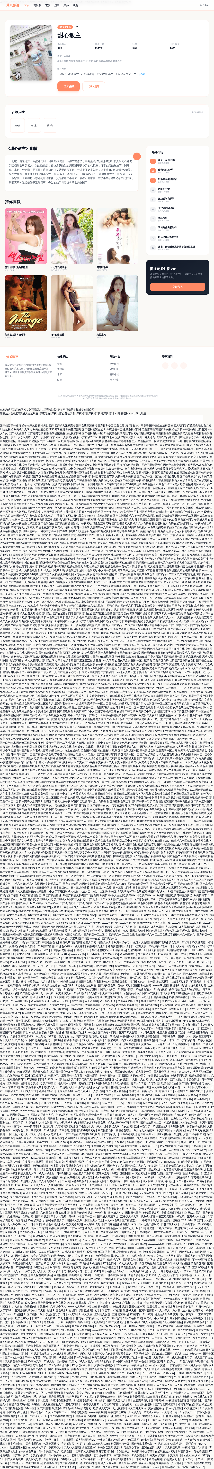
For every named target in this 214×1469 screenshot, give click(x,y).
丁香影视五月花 (34, 492)
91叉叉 (151, 1330)
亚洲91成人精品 (29, 629)
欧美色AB (25, 1177)
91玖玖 (180, 1216)
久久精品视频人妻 (59, 805)
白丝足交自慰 (58, 1236)
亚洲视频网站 (51, 746)
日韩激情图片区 (63, 789)
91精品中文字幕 (151, 829)
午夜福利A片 (127, 1036)
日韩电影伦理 (117, 496)
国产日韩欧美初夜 (58, 1369)
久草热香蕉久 (20, 1052)
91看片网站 (179, 1248)
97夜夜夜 (10, 1118)
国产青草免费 (190, 782)
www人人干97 (76, 1306)
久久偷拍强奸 (161, 511)
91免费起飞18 (51, 1232)
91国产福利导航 (33, 1314)
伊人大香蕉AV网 (93, 1381)
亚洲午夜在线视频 (144, 848)
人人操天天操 (99, 1428)
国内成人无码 (133, 598)
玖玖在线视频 (86, 1248)
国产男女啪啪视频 (133, 1259)
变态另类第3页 (79, 535)
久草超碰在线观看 (144, 551)
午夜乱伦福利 (146, 543)
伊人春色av (191, 1439)
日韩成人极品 (44, 762)
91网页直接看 (181, 1279)
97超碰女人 (16, 1463)
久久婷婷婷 (95, 1185)
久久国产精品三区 (56, 1412)
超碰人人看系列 (107, 1463)
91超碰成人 (66, 1087)
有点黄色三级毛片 (125, 664)
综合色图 (130, 1342)
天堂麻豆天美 (194, 981)
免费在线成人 (106, 480)
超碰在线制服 (40, 1165)
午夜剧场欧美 (173, 1306)
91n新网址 (42, 1201)
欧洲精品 (146, 1439)
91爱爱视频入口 (127, 746)
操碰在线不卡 (200, 746)
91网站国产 (58, 1060)
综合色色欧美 (98, 817)
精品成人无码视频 (62, 731)
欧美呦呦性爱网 (40, 1001)
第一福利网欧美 (38, 566)
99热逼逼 (95, 1263)
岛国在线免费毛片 (19, 813)
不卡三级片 (104, 1459)
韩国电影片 (91, 1075)
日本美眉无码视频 (28, 782)
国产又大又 (117, 1373)
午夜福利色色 (135, 468)
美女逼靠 (174, 942)
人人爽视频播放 (184, 617)
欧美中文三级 (82, 876)
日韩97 (99, 1326)
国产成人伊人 (165, 1177)
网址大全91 (73, 1048)
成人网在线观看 (75, 997)
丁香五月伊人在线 (140, 703)
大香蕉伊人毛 (46, 1114)
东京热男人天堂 (93, 1220)
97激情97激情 (45, 946)
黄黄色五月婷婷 (72, 668)
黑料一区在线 (81, 527)
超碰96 (4, 1244)
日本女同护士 (174, 492)
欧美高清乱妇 (166, 668)
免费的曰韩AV (90, 1349)
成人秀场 (130, 997)
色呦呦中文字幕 (67, 1083)
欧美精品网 (113, 1259)
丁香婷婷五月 (65, 445)
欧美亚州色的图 (152, 1298)
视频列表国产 (93, 1009)
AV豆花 (19, 1017)
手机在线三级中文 (198, 1334)
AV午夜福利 (73, 1279)
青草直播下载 (106, 476)
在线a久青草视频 (201, 1017)
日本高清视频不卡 (130, 766)
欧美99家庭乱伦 (186, 574)
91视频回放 (68, 1459)
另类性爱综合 (33, 1443)
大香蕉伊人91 (161, 1357)
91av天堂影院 (129, 1111)
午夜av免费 (144, 1357)
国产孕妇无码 (159, 461)
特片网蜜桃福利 (72, 508)
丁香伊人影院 (167, 1040)
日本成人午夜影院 (89, 672)
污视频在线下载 (137, 1169)
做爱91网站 (134, 950)
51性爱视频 (111, 1040)
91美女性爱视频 (66, 656)
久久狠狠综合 (12, 1216)
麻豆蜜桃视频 (172, 645)
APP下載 (114, 379)
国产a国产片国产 (203, 786)
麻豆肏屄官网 (89, 601)
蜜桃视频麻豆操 (139, 594)
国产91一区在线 (199, 711)
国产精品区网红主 (83, 445)
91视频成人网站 (71, 601)
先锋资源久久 (82, 1122)
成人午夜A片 (168, 1103)
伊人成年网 (16, 1240)
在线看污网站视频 (197, 1130)
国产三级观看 (65, 711)
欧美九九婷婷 (145, 1052)
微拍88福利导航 (118, 1201)
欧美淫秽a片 (22, 1318)
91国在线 (58, 1310)
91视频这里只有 (103, 515)
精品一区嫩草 (90, 774)
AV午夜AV (121, 1240)
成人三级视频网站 (60, 586)
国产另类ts (71, 1204)
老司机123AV (92, 1271)
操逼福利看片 (160, 523)
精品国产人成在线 (67, 621)
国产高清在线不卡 (115, 637)
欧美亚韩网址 (29, 555)
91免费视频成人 (184, 872)
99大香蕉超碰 (48, 1146)
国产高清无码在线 (71, 605)
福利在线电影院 (127, 872)
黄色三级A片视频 (107, 750)
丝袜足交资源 (190, 1298)
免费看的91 (31, 1306)
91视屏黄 (119, 1142)
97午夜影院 (112, 1326)
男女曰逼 (30, 946)
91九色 (137, 966)
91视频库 (99, 1259)
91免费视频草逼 (169, 601)
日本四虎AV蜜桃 (37, 1244)
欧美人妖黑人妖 (184, 848)
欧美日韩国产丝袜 (21, 750)
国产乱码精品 (199, 727)
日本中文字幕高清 (37, 723)
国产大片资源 (57, 735)
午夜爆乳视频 (11, 613)
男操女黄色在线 (139, 629)
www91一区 (117, 1436)
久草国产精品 (109, 852)
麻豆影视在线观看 (105, 789)
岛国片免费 (13, 1161)
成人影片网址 (190, 770)
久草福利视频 (147, 1111)
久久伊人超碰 (171, 1158)
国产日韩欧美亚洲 (179, 801)
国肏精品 (204, 1095)
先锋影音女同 (85, 860)
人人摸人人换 (200, 1013)
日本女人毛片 (58, 1216)
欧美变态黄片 (52, 664)
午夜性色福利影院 (61, 1400)
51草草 (49, 1079)
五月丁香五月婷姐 (163, 1396)
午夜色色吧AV (100, 950)
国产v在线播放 (107, 778)
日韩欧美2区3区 (113, 868)
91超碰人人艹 (77, 1385)
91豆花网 (188, 1428)
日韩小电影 (93, 954)
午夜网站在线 (175, 453)
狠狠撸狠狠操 (74, 825)
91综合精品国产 (142, 555)
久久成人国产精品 (27, 652)
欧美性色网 (60, 1275)
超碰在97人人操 (73, 1291)
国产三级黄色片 (15, 605)
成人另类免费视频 (147, 1138)
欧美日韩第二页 (9, 535)
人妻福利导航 (90, 578)
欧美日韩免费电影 (163, 660)
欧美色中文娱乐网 (35, 1369)
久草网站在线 (168, 1036)
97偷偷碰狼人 (143, 989)
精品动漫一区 (128, 511)
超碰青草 (103, 1416)
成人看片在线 (179, 876)
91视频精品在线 (70, 629)
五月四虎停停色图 (147, 1036)
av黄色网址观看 (182, 758)
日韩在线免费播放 (152, 578)
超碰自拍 (162, 1111)
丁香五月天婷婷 (173, 508)
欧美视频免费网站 (190, 484)
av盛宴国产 (181, 1091)
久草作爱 (154, 1083)
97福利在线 (71, 1107)
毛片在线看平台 (184, 480)
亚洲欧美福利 (84, 684)
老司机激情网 (103, 1154)
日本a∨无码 (69, 1314)
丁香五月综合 (81, 817)
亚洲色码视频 (45, 555)
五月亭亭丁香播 (47, 531)
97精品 (66, 1251)
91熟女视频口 (155, 1255)
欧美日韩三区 (48, 1083)
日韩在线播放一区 (198, 527)
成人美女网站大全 (62, 468)
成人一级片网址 (157, 492)
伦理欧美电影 (175, 461)
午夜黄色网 (107, 1349)
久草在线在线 (181, 707)
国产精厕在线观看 (60, 633)
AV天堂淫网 (190, 1408)
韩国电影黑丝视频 (82, 1326)
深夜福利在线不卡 (37, 735)
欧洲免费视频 (95, 484)
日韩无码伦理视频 (70, 558)
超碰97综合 (19, 1005)
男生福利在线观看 (13, 457)
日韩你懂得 (202, 1107)
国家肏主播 (202, 1330)
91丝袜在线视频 (9, 1467)
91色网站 (174, 1295)
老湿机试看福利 (143, 1404)
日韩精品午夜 (131, 680)
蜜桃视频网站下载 (170, 715)
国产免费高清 (171, 719)
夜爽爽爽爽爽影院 (186, 860)
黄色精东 (5, 1201)
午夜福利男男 (117, 449)
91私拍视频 (35, 1377)
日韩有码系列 (142, 973)
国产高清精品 (79, 633)
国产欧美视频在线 (168, 429)
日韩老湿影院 (155, 1436)
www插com (203, 1001)
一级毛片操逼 (93, 872)
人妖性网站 (177, 981)
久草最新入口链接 (45, 695)
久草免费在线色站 (140, 1271)
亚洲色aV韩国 (64, 946)
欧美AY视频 (24, 1169)
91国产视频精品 (9, 449)
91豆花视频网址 (25, 1142)
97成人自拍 (105, 1142)
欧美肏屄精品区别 (185, 1005)
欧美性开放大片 (202, 672)
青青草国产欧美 (176, 1067)
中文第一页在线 (107, 570)
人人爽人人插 (139, 508)
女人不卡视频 (164, 758)
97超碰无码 (180, 1134)
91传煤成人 (170, 1361)
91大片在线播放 (50, 985)
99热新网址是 (179, 1075)
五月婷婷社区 (180, 1044)
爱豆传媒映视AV (124, 1071)
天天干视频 (170, 1189)
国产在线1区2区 (194, 539)
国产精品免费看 (47, 445)
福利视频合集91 (96, 946)
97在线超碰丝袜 (25, 1436)
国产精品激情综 (56, 829)
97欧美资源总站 (142, 1389)
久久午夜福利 (128, 457)
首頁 (26, 5)
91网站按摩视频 (32, 1056)
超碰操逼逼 (23, 1071)
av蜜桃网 (120, 1169)
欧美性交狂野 (125, 1279)
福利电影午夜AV (64, 801)
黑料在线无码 (46, 652)
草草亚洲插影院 (50, 1330)
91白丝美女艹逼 (94, 723)
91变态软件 (46, 1126)
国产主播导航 (198, 504)
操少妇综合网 (79, 1150)
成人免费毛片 (166, 754)
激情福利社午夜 (88, 457)
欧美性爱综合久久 (76, 1185)
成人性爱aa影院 (107, 601)
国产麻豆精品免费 (26, 742)
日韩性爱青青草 (112, 1424)
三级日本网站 (204, 566)
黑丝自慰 (128, 1044)
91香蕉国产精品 (163, 836)
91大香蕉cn (35, 1048)
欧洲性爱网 (82, 1428)
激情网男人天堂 (126, 1020)
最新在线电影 (187, 472)
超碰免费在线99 (69, 1342)
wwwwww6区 (156, 1244)
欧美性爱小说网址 (46, 711)
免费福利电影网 (31, 621)
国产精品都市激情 (136, 539)
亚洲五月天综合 (146, 437)
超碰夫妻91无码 (12, 437)
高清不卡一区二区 (97, 703)
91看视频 (203, 1302)
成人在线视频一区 (16, 472)
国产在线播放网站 (63, 613)
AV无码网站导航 (81, 1365)
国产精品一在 (98, 805)
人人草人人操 (163, 1052)
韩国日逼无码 (20, 950)
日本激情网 (78, 1251)
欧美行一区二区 (9, 801)
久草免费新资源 (165, 480)
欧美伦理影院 (49, 476)
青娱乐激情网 (67, 1130)
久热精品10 (16, 946)
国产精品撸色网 (69, 1463)
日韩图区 (25, 1165)
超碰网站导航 (144, 511)
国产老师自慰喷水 (101, 833)
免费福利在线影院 (108, 457)
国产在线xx (21, 1255)
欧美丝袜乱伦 (125, 848)
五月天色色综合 (175, 539)
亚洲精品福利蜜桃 (48, 641)
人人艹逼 (158, 1271)
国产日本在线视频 (52, 578)
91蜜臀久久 (158, 973)
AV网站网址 (22, 1001)
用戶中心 (204, 5)
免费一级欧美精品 (125, 476)
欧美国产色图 (89, 750)
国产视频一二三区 (176, 688)
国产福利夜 (198, 1279)
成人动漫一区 (187, 621)
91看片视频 (19, 981)
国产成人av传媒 (178, 966)
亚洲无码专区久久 (76, 699)
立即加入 (177, 287)
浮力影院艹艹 (182, 1338)
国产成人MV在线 (64, 833)
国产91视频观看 (132, 484)
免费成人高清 (61, 688)
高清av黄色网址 (120, 742)
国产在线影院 (19, 488)
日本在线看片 (65, 660)
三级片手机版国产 (15, 1048)
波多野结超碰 (92, 472)
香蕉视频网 (75, 1275)
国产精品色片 (74, 774)
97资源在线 (149, 1377)
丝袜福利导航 (21, 872)
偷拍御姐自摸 (8, 1416)
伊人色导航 (16, 1298)
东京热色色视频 (121, 1302)
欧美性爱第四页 (107, 558)
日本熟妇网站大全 (58, 1455)
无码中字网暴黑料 (99, 688)
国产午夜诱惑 (133, 829)
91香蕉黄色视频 (113, 433)
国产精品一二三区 (165, 574)
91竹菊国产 (195, 1220)
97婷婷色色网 (169, 1201)
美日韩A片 (188, 1001)
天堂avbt (56, 1263)
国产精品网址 (37, 692)
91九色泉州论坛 (50, 1103)
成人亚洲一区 (143, 1071)
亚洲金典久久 (41, 997)
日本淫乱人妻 (139, 946)
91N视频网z (76, 1009)
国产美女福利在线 (48, 558)
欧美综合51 (166, 1091)
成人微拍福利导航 (181, 1357)
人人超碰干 (172, 1208)
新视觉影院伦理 (23, 461)
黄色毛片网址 (129, 566)
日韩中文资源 (75, 1255)
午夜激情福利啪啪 (197, 1032)
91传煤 (155, 1201)
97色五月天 (94, 973)
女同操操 (23, 1385)
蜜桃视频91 (45, 1287)
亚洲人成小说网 (27, 1228)
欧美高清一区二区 (62, 813)
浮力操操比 (39, 1396)
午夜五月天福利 (165, 1216)
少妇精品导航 (177, 989)
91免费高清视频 (34, 605)
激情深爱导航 (81, 449)
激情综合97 (197, 1467)
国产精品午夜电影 (26, 515)
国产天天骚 (44, 1302)
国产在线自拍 (46, 523)
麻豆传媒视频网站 (110, 1228)
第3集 (50, 125)
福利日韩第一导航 (141, 801)
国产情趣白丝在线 (139, 461)
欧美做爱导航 (173, 1020)
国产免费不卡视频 (198, 762)
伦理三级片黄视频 (32, 551)
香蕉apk (142, 958)
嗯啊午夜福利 (54, 508)
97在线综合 (193, 989)
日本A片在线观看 (63, 1439)
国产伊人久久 (103, 1353)
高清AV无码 (188, 1208)
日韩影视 (40, 1118)
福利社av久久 (137, 981)
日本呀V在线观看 (202, 1056)
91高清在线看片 (137, 527)
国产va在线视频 (102, 656)
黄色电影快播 (41, 1064)
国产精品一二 (119, 625)
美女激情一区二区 (64, 676)
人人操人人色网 (139, 1079)
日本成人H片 (115, 1212)
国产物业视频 (33, 1345)
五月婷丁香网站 (64, 817)
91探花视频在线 (67, 821)
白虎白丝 (30, 1302)
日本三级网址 (139, 492)
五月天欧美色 (145, 1107)
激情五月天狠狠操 (195, 590)
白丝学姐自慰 (15, 1369)
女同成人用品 (125, 551)
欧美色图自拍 (40, 429)
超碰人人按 (47, 1389)
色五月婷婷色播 (52, 1134)
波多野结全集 (193, 582)
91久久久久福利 (169, 500)
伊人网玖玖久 (170, 1048)
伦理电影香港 (109, 825)
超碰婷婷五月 (65, 539)
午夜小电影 (182, 1017)
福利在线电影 (191, 461)
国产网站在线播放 (124, 562)
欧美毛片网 (155, 1459)
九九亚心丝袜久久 (17, 1224)
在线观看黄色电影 (192, 977)
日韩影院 (38, 1020)
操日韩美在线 (54, 1158)
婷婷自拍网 (42, 1150)
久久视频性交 (128, 1345)
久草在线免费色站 (63, 1302)
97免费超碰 (167, 1287)
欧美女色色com (144, 1279)
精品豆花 (83, 1322)
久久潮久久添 (67, 1467)
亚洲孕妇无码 (174, 468)
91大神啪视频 (184, 1396)
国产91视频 (42, 1216)
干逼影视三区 (166, 605)
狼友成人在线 (151, 1412)
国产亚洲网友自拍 (185, 660)
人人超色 (176, 1463)
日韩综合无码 (8, 445)
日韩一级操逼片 (131, 1181)
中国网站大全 (145, 746)
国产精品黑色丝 (166, 844)
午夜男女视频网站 (138, 809)
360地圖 (111, 398)
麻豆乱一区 (164, 962)
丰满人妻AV (167, 993)
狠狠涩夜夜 (187, 1416)
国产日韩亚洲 (182, 711)
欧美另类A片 (159, 1009)
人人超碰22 (87, 1118)
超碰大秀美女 (48, 977)
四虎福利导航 (64, 1334)
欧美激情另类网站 (194, 1169)
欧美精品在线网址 (71, 441)
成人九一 (18, 1271)
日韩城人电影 (171, 1416)
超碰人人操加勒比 (114, 488)
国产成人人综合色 (88, 758)
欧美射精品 (205, 1271)
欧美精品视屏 (86, 625)
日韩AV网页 (162, 1342)
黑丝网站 (153, 1169)
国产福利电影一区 (92, 433)
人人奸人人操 (71, 848)
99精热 (113, 1036)
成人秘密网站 (103, 1177)
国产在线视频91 (31, 578)
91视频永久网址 (151, 1416)
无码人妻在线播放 (92, 735)
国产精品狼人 (181, 789)
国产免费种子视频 (50, 629)
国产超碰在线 (144, 1095)
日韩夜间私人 (159, 613)
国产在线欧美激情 (171, 449)
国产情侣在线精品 (159, 425)
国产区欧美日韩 (83, 801)
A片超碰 (202, 1447)
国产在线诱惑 (190, 578)
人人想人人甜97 (167, 1275)
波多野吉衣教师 (53, 472)
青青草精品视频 (91, 547)
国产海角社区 (59, 1385)
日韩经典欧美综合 (51, 547)
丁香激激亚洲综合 (77, 453)
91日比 (17, 1251)
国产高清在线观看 (133, 582)
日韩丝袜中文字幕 (16, 723)
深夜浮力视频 (75, 1005)
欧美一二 (131, 1204)
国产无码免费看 (90, 864)
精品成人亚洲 (20, 1259)
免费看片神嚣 (79, 500)
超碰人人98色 (150, 1424)
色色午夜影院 (30, 1146)
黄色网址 (194, 1079)
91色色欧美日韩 (69, 1118)
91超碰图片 (113, 1181)
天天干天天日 (202, 1275)
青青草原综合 (130, 543)
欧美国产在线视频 (108, 641)
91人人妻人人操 (88, 1361)
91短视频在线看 (72, 547)
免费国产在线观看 (35, 680)
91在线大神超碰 (37, 1248)
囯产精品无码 (191, 488)
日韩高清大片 (174, 488)
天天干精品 (138, 1185)
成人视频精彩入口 (53, 1404)
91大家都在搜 (162, 1248)
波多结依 (53, 981)
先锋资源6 (55, 1248)
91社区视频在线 (155, 688)
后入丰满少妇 (112, 1298)
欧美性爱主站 (129, 1267)
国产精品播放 (167, 1064)
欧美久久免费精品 (133, 868)
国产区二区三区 (180, 504)
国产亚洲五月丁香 (67, 609)
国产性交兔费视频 (35, 770)
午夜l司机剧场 (34, 1463)
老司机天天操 (24, 805)
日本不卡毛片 (27, 707)
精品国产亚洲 (195, 864)
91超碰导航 (143, 1232)
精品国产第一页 (120, 1443)
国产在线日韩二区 (150, 1122)
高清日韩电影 (133, 735)
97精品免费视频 (61, 535)
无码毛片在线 (140, 727)
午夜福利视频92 (145, 480)
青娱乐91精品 (178, 985)
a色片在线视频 (68, 746)
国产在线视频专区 (128, 750)
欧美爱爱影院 (130, 547)
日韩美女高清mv (83, 515)
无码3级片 (153, 1161)
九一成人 (56, 1353)
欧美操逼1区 (35, 962)
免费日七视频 (97, 1150)
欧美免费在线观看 (155, 633)
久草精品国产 (111, 1138)
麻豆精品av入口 (40, 633)
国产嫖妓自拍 (195, 1400)
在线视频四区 (150, 484)
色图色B (101, 1044)
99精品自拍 (195, 1173)
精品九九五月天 (25, 527)
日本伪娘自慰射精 (148, 1224)
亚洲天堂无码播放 (15, 1212)
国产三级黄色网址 (174, 805)
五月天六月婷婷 (75, 617)
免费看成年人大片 (163, 617)
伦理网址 (179, 1130)
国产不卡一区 (89, 590)
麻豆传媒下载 (146, 789)
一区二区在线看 (27, 519)
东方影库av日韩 (67, 1295)
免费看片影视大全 (45, 879)
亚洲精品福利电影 (198, 876)
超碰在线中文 (202, 1463)
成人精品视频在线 (71, 719)
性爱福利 (86, 1201)
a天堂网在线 (189, 1158)
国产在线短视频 (66, 531)
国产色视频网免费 (121, 523)
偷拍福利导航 (44, 613)
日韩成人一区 (82, 950)
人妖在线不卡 (152, 782)
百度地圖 (94, 398)
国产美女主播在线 (178, 555)
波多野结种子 (89, 641)
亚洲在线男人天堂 (152, 1447)
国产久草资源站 (172, 598)
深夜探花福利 (110, 958)
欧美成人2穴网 (101, 1408)
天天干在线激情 (125, 1107)
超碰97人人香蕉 (197, 496)
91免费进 (41, 1436)
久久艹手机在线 (131, 1428)
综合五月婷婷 (108, 551)
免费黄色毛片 (89, 766)
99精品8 (38, 1044)
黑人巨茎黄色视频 (37, 699)
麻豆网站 (135, 1314)
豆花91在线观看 (14, 1345)
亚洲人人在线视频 (116, 770)
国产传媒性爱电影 (141, 1443)
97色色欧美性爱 (168, 1204)
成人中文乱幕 (52, 492)
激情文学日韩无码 (181, 1099)
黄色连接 (10, 1071)
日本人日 (38, 1169)
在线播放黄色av (25, 711)
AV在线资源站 (36, 1220)
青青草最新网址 (44, 684)
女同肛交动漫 (138, 1420)
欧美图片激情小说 (139, 833)
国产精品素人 (129, 1220)
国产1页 (192, 1424)
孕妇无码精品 (183, 750)
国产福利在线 (28, 1009)
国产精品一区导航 (177, 496)
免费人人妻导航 (55, 1028)
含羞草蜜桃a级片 (10, 1013)
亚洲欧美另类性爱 (53, 1420)
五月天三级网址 (147, 1204)
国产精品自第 (142, 1009)
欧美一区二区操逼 (152, 598)
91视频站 (65, 1056)
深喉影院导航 (11, 719)
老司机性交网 (8, 1044)
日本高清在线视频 (165, 797)
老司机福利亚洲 (89, 1017)
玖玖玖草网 (114, 1044)
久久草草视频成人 (20, 1338)
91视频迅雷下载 (39, 574)
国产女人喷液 (127, 692)
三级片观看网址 (20, 468)
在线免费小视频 (70, 1345)
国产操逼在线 (111, 973)
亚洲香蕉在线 (201, 840)
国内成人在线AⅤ (190, 1455)
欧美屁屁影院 (163, 680)
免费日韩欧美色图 (146, 457)
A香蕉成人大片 (36, 981)
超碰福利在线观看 (198, 684)
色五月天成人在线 (23, 1201)
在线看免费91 (90, 1048)
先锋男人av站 (122, 1118)
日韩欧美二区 (122, 793)
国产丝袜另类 (20, 1455)
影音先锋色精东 (196, 1126)
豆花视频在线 (121, 1455)
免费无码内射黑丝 (40, 1259)
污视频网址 (148, 1240)
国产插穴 (49, 1377)
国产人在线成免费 (40, 813)
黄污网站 (102, 970)
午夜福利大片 (14, 578)
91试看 (185, 942)
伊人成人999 (61, 1283)
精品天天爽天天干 (125, 1028)
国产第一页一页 (31, 848)
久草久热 (10, 1428)
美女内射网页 (182, 668)
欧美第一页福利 (204, 797)
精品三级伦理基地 (49, 719)
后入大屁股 (89, 1436)
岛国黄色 (20, 1220)
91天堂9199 (58, 1255)
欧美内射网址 (122, 762)
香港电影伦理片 (127, 441)
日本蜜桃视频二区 (72, 1232)
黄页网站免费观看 (155, 496)
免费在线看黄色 (66, 562)
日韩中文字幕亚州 (159, 629)
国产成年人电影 (126, 558)
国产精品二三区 (89, 437)
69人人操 (107, 1169)
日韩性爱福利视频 (103, 821)
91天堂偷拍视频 (185, 609)
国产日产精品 (170, 535)
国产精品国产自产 (120, 1389)
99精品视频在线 (194, 1349)
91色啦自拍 (65, 1146)
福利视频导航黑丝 (171, 1369)
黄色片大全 (192, 1060)
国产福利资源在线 (92, 429)
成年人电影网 (92, 464)
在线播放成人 (162, 840)
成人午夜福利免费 (51, 766)
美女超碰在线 (119, 1099)
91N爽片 (207, 1103)
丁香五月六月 (54, 668)
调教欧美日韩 (128, 723)
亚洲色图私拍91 (83, 1338)
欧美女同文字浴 (147, 844)
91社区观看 (198, 1291)
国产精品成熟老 (82, 731)
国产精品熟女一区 (30, 1232)
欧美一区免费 (35, 664)
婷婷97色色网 (55, 1189)
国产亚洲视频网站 (107, 754)
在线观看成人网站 (165, 1451)
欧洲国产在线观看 (92, 868)
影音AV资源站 (183, 1240)
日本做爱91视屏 (159, 1099)
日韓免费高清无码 (165, 531)
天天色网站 (144, 1283)
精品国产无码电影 (180, 727)
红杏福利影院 (147, 786)
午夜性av (180, 1424)
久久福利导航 (204, 1165)
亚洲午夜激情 (62, 703)
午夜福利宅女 (156, 1165)
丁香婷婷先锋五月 (26, 445)
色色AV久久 (7, 1064)
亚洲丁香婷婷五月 (105, 711)
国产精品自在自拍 (16, 809)
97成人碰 (49, 1361)
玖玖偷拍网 (43, 1111)
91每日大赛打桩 (93, 1275)
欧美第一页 (73, 1349)
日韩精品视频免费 (132, 621)
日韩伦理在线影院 (24, 703)
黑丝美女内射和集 (128, 1001)
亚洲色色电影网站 (55, 962)
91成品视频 (160, 989)
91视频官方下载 (146, 441)
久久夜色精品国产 (181, 558)
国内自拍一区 (204, 739)
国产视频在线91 (195, 1373)
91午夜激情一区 (113, 429)
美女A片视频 (90, 1267)
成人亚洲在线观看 (152, 731)
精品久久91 (105, 942)
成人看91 (50, 1318)
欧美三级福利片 (188, 535)
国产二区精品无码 (67, 742)
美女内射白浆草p (181, 1071)
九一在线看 (47, 993)
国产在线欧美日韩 (114, 735)
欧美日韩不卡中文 (84, 711)
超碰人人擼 (75, 1298)
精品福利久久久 (173, 578)
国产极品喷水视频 (92, 605)
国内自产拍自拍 (97, 680)
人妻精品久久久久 (26, 558)
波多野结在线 (139, 656)
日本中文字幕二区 (141, 504)
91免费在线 (67, 981)
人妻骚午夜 (37, 1154)
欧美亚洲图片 (84, 656)
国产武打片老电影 (26, 844)
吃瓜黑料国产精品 (165, 543)
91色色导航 (68, 1330)
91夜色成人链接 (90, 1158)
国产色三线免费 (172, 464)
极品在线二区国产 (162, 1353)
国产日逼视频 (110, 1224)
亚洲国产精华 (118, 1067)
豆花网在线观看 (170, 977)
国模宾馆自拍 (164, 1013)
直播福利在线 (40, 739)
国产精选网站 (106, 774)
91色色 (205, 962)
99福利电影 (40, 1138)
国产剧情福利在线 (16, 496)
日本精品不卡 (14, 617)
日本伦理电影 (84, 664)
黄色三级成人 (177, 664)
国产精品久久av (191, 809)
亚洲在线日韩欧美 (26, 793)
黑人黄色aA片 (146, 1013)
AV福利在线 (62, 1079)
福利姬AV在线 (186, 1404)
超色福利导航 (68, 664)
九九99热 (111, 1146)
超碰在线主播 (57, 699)
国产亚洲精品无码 (152, 464)
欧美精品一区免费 (181, 840)
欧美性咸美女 (63, 993)
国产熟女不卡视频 (164, 676)
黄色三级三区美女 (169, 484)
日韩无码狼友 (90, 1244)
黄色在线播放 (201, 680)
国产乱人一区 (131, 1228)
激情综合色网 (20, 1158)
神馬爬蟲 (127, 398)
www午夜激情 (97, 1412)
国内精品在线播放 (81, 574)
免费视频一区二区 (66, 758)
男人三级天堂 (155, 719)
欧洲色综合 (123, 1451)
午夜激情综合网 (175, 1400)
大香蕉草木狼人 (149, 1220)
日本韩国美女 (179, 864)
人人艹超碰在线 (156, 1185)
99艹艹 (182, 1420)
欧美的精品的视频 (91, 1342)
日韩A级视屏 (63, 1173)
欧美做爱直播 (195, 1067)
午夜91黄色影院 (195, 1432)
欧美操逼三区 (144, 672)
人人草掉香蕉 (183, 746)
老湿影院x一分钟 (53, 1322)
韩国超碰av (21, 1326)
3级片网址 (87, 1154)
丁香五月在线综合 (114, 1114)
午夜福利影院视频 (28, 441)
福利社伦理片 (38, 829)
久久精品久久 (158, 699)
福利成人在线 (74, 1169)
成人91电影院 (92, 958)
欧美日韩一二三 (151, 449)
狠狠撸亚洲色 (102, 555)
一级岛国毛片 (175, 613)
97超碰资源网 (35, 1079)
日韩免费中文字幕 (182, 680)
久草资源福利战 (164, 1181)
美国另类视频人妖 (59, 582)
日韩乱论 (190, 1302)
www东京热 (85, 1295)
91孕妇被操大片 (34, 1240)
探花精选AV (67, 1392)
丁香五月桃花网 (140, 586)
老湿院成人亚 (105, 629)
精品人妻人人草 (27, 1173)
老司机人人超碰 (85, 1451)
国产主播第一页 (18, 582)
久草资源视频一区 (49, 1251)
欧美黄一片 (6, 1060)
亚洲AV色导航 (142, 1126)
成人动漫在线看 (202, 531)
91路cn (91, 1306)
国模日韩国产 (133, 1212)
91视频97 (81, 1111)
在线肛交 (144, 1267)
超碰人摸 (158, 1020)
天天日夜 (88, 1024)
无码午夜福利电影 (103, 1365)
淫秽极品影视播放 (180, 742)
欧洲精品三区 (181, 793)
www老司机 (121, 1244)
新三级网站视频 (178, 692)
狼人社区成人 (80, 637)
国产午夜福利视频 (192, 598)
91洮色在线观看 (56, 774)
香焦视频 (22, 1204)
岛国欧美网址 (191, 492)
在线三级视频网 (199, 648)
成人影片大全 (176, 590)
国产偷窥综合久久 (190, 476)
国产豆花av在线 (185, 1181)
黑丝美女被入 (111, 1432)
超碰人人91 (86, 1353)
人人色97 (87, 1240)
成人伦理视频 (133, 731)
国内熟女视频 (120, 1079)
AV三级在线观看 (146, 707)
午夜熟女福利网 (42, 1381)
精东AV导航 (168, 1467)
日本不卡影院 (112, 1052)
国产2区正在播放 (102, 613)
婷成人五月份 (142, 1060)
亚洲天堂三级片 (177, 637)
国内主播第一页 (189, 817)
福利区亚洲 (203, 1028)
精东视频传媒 (79, 977)
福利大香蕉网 (151, 1103)
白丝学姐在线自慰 (131, 1432)
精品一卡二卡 (84, 836)
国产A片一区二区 (182, 672)
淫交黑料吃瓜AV (44, 836)
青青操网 (52, 1197)
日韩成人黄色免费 (56, 1298)
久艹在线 (76, 1283)
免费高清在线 (16, 821)
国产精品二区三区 (160, 586)
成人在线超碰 (146, 1345)
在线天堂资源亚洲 (25, 1287)
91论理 (42, 1373)
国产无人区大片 (116, 1400)
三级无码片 (72, 1404)
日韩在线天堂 (119, 527)
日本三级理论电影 (92, 829)
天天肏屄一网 (169, 1412)
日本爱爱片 (104, 1306)
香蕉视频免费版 (164, 789)
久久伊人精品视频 (99, 977)
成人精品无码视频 (66, 782)
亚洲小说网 (110, 1185)
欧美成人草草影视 (128, 1158)
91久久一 (122, 1271)
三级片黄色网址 (72, 578)
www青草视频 (171, 1298)
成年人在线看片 (87, 746)
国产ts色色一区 (14, 1357)
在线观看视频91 (150, 1001)
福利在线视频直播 (54, 433)
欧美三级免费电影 (165, 1095)
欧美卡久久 (117, 1204)
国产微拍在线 (104, 1118)
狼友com (188, 1020)
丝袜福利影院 (36, 989)
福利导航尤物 (181, 703)
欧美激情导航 (28, 1373)
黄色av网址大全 (77, 598)
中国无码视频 (112, 605)
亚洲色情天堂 (147, 547)
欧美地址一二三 (184, 821)
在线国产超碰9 (8, 966)
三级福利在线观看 (171, 782)
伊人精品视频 (172, 1447)
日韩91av (74, 1216)
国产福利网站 (44, 876)
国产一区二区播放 (51, 848)
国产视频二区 (175, 856)
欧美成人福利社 (64, 527)
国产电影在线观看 (165, 445)
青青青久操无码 (40, 1255)
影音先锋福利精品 (49, 1032)
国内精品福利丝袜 (19, 586)
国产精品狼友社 (159, 1118)
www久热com (100, 1443)
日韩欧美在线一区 (13, 770)
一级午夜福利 (33, 601)
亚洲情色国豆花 (163, 1389)
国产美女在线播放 (114, 829)
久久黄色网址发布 (124, 590)
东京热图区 (75, 1381)
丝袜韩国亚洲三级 (161, 1114)
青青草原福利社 (105, 1451)
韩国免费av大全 (164, 1017)
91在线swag (168, 1161)
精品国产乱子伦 (81, 1095)
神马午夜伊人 (162, 970)
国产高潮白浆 (11, 876)
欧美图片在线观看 (193, 508)
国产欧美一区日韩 (65, 836)
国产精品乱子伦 (16, 1412)
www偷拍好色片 (101, 1330)
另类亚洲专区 (94, 997)
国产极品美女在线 (138, 684)
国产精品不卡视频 (10, 425)
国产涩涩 (180, 1032)
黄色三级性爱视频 (10, 797)
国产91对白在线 (25, 562)
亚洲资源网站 (120, 1314)
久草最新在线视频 (70, 641)
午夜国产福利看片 (166, 1028)
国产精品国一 (108, 672)
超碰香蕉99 (182, 1177)
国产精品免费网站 (200, 625)
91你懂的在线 (57, 1005)
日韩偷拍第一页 (40, 1060)
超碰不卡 (10, 1204)
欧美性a (182, 1103)
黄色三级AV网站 (90, 692)
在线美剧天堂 (139, 648)
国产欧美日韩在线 (137, 637)
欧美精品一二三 (78, 488)
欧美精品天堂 (128, 758)
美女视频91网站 (55, 1177)
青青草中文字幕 (158, 625)
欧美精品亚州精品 (43, 461)
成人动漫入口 (86, 793)
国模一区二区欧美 (141, 660)
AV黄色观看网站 (9, 762)
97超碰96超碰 (24, 1267)
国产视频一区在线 (37, 727)
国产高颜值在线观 (76, 648)
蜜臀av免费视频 (92, 441)
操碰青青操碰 (146, 531)
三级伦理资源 (43, 535)
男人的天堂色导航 (151, 1158)
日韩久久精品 (144, 1248)
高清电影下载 (202, 605)
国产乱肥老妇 (121, 613)
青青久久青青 (138, 1083)
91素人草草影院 (9, 1087)
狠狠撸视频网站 (132, 429)
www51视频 (14, 1314)
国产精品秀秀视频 (130, 605)
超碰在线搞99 (138, 1244)
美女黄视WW (143, 1044)
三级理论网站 (122, 508)
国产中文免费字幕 (59, 840)
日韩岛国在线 (90, 668)
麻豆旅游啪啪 (110, 1345)
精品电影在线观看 (62, 1111)
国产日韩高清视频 (130, 578)
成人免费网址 (33, 660)
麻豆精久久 (37, 970)
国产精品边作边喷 (171, 829)
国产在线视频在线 (62, 762)
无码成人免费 (109, 848)
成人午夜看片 (127, 641)
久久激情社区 (125, 1392)
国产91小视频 (162, 1439)
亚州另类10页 (101, 1373)
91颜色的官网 (101, 1099)
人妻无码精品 (182, 457)
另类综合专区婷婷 (192, 1295)
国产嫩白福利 (120, 645)
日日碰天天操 (147, 680)
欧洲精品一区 (76, 872)
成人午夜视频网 (172, 770)
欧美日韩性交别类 (37, 488)
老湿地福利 (125, 1404)
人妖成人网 (192, 1436)
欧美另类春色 (100, 1067)
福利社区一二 (204, 735)
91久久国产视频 (58, 488)
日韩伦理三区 (118, 1287)
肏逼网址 (85, 1067)
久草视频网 (73, 1177)
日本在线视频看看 (142, 836)
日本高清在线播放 (100, 840)
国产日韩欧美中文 (43, 676)
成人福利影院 (146, 864)
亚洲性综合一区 (47, 742)
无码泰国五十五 (149, 1146)
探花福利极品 (23, 1064)
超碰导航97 (195, 1420)
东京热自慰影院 (109, 692)
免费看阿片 (172, 1142)
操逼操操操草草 (165, 821)
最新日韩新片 (155, 508)
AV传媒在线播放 (178, 997)
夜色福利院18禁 (196, 688)
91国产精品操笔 (186, 1040)
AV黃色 (106, 1193)
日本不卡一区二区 (126, 707)
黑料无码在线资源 (89, 844)
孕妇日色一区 (43, 731)
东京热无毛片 (181, 1291)
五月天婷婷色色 (59, 1071)
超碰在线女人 (201, 1377)
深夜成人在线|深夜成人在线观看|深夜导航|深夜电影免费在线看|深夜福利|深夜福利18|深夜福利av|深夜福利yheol (67, 413)
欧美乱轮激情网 (165, 515)
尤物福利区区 (187, 735)
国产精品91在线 (31, 547)
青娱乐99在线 (68, 1013)
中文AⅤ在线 (112, 1220)
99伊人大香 (155, 1381)
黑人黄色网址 (161, 1071)
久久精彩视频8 (141, 856)
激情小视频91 (23, 1396)
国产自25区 (42, 1263)
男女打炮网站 (181, 836)
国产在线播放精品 (108, 766)
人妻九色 (189, 1165)
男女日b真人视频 (148, 566)
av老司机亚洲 (147, 1032)
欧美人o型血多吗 (185, 676)
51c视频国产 (96, 1208)
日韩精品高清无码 (35, 825)
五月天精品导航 (60, 1064)
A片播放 (137, 1302)
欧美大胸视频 (136, 782)
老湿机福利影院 (197, 985)
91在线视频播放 (165, 774)
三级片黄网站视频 (140, 793)
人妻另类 (98, 1091)
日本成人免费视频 (98, 648)
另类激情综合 (188, 601)
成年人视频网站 (25, 688)
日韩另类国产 (46, 425)
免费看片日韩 (197, 836)
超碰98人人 (50, 1087)
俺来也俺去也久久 (183, 1107)
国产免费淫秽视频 (108, 797)
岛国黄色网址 (71, 457)
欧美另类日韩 (19, 508)
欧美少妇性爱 (201, 848)
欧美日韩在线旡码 (20, 1424)
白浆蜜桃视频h (8, 441)
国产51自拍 (32, 1095)
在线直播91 (129, 1056)
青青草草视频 (51, 1459)
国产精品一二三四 (40, 468)
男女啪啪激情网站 (16, 664)
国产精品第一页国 (185, 774)
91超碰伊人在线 (187, 1197)
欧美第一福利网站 (44, 758)
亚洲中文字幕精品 (73, 551)
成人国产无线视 (199, 789)
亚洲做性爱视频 (146, 774)
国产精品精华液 (113, 484)
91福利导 (55, 1067)
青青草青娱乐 (164, 1291)
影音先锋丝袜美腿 (106, 1060)
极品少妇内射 (154, 535)
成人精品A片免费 (51, 601)
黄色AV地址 (30, 1032)
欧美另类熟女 (68, 480)
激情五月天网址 (60, 1001)
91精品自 (196, 1146)
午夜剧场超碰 (156, 1173)
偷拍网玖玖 (93, 1103)
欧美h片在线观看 (110, 695)
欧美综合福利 (124, 445)
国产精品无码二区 (63, 645)
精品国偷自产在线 (185, 723)
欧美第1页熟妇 (175, 852)
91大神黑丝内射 (134, 496)
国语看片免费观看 (21, 840)
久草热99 (88, 1060)
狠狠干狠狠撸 (115, 1197)
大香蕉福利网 (97, 1181)
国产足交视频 (137, 1154)
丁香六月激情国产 (158, 656)
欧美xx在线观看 (67, 860)
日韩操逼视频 (159, 997)
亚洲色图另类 (51, 1224)
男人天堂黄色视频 (107, 746)
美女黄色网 (91, 1001)
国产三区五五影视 (84, 660)
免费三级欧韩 (110, 993)
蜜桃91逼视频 (8, 1228)
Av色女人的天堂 (126, 672)
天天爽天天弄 (33, 1134)
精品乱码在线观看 (69, 519)
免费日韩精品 (137, 688)
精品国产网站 (49, 539)
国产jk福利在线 (83, 613)
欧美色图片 (127, 1138)
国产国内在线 (149, 652)
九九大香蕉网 (146, 1130)
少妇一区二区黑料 (76, 496)
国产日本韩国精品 (176, 1173)
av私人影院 (37, 1158)
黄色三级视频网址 (155, 488)
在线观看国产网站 (143, 778)
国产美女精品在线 (89, 621)
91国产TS (193, 1111)
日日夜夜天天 (165, 652)
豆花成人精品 (54, 989)
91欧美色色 (73, 1240)
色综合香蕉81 (65, 1091)
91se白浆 (90, 1032)
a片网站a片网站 (66, 879)
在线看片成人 (126, 519)
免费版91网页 (128, 1224)
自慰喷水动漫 (128, 668)
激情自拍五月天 (96, 770)
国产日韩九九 (186, 1028)
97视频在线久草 (52, 1291)
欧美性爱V (21, 1040)
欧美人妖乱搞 (149, 1091)
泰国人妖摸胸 (86, 742)
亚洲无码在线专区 (83, 789)
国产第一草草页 (161, 504)
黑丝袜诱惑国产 (9, 1275)
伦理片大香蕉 (141, 942)
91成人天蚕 (85, 1314)
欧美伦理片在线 (58, 739)
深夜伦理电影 (11, 590)
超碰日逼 (177, 1439)
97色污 (178, 1345)
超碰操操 (59, 1279)
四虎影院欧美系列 (126, 1005)
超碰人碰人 (44, 1009)
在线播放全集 (203, 778)
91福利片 (65, 1095)
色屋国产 (89, 1020)
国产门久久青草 (18, 699)
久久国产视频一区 (43, 817)
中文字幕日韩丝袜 (29, 609)
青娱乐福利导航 (140, 1087)
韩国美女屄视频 (128, 1146)
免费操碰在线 (106, 508)
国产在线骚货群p (15, 1349)
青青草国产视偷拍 (139, 613)
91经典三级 (170, 1122)
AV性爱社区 (101, 1295)
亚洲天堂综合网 (174, 1436)
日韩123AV (19, 1400)
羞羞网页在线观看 (13, 825)
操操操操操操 (27, 762)
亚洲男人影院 (102, 1314)
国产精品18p (22, 1295)
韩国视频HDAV (26, 1024)
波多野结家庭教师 (125, 437)
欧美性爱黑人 (75, 566)
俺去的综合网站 (105, 1248)
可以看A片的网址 (192, 468)
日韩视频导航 (46, 1334)
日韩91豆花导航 (172, 958)
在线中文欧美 (103, 742)
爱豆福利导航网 (167, 1197)
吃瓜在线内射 (72, 750)
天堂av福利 (58, 973)
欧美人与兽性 (162, 864)
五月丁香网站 (72, 1244)
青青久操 (133, 1275)
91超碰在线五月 (183, 1228)
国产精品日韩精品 (189, 1083)
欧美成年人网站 (23, 429)
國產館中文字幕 (181, 1024)
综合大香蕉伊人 (77, 1432)
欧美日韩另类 (177, 656)
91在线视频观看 (109, 1267)
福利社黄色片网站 (111, 472)
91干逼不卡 (11, 1009)
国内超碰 (165, 1220)
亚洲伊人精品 (11, 786)
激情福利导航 (92, 1005)
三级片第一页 (49, 672)
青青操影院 (67, 1443)
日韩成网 (5, 1107)
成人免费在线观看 (29, 570)
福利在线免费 (159, 856)
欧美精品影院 (80, 461)
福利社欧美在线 (12, 848)
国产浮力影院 (139, 1024)
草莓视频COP (80, 1064)
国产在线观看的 (203, 480)
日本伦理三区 (174, 1408)
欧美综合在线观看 (13, 680)
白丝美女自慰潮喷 (37, 582)
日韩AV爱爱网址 (76, 973)
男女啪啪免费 (144, 664)
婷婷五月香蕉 (102, 1079)
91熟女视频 (204, 1040)
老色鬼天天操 (160, 590)
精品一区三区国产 (100, 739)
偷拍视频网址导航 (125, 1357)
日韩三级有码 (197, 950)
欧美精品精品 (182, 652)
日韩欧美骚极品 (203, 993)
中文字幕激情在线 (176, 699)
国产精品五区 (163, 1279)
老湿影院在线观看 (183, 1052)
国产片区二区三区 (48, 797)
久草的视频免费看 (187, 570)
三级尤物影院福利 (76, 770)
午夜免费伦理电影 (58, 543)
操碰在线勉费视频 (98, 496)
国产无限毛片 (133, 449)
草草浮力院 (189, 1138)
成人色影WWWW (118, 1122)
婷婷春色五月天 (137, 1287)
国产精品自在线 (176, 833)
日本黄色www (15, 1189)
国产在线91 (197, 1091)
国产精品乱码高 (15, 774)
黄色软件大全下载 (67, 625)
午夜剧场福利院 (121, 1173)
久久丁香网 (203, 1204)
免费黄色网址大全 (118, 946)
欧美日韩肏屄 (21, 829)
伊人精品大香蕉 (14, 1302)
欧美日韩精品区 (80, 805)
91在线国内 (17, 1095)
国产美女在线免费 (127, 601)
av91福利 (149, 1177)
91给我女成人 (105, 1028)
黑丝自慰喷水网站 (64, 684)
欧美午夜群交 (107, 1075)
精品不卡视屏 (72, 1040)
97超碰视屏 (73, 1060)
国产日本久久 (172, 695)
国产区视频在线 (79, 727)
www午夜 (100, 1212)
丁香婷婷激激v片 (199, 707)
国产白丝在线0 (8, 782)
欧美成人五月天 (162, 876)
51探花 (92, 1416)
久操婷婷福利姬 (174, 1302)
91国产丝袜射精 (86, 1459)
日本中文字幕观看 (67, 793)
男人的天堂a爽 (158, 1079)
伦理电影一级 (82, 833)
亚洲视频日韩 (23, 1236)
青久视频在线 (76, 464)
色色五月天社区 (82, 1099)
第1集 (17, 125)
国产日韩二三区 (96, 582)
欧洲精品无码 (73, 735)
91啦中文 (205, 1064)
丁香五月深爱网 (156, 539)
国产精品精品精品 (64, 523)
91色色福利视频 (103, 966)
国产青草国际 (52, 437)
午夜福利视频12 (112, 715)
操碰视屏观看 (158, 852)
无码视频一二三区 (112, 1103)
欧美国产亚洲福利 (75, 1138)
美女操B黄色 (146, 1291)
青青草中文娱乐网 (10, 1208)
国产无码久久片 (124, 821)
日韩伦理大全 (27, 860)
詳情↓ (142, 74)
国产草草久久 (115, 1165)
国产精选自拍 (16, 668)
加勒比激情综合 (132, 1064)
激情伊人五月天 (36, 508)
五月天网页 (6, 997)
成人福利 (99, 1197)
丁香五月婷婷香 (145, 797)
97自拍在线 (122, 1365)
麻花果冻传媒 (195, 425)
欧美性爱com (155, 1306)
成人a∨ (131, 1114)
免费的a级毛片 (44, 688)
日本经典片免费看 (154, 468)
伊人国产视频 (127, 797)
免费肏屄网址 (114, 500)
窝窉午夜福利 (121, 629)
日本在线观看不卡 (54, 617)
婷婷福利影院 (183, 1326)
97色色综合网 (62, 1326)
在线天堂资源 (54, 970)
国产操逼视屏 (56, 1396)
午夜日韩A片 (163, 1193)
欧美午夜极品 (27, 637)
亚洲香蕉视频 (119, 809)
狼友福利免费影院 (168, 476)
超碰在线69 (76, 1142)
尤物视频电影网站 (162, 711)
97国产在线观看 (123, 574)
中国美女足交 (203, 543)
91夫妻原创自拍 (85, 531)
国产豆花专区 (130, 715)
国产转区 (143, 1114)
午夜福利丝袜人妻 (91, 1052)
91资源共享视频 (137, 1251)
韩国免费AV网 (94, 1114)
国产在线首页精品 (130, 652)
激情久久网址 (143, 590)
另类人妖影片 (120, 833)
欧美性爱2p (7, 1142)
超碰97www (51, 1056)
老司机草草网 (109, 1404)
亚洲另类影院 (38, 1052)
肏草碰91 (38, 1177)
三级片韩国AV (129, 1326)
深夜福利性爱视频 (201, 511)
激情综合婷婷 (27, 695)
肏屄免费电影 (82, 1334)
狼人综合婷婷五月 (49, 1181)
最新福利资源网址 (46, 562)
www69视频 (160, 985)
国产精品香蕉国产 (59, 809)
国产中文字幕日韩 (143, 860)
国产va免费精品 (185, 543)
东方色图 (180, 1334)
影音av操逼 (205, 1197)
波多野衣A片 (149, 962)
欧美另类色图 (23, 1138)
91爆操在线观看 (69, 570)
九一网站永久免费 (41, 1326)
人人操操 (115, 1334)
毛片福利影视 (184, 531)
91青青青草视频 (71, 766)
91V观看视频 (25, 1118)
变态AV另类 (14, 985)
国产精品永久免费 (166, 519)
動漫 (75, 5)
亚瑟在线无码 (76, 852)
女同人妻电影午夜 (193, 868)
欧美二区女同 (150, 817)
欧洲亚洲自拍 (48, 621)
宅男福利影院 (8, 527)
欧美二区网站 (8, 789)
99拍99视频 (205, 1224)
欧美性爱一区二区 (63, 876)
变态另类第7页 (16, 1079)
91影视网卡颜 (74, 1310)
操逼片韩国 (195, 966)
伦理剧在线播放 (67, 476)
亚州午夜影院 (91, 1283)
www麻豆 (42, 1067)
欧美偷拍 (71, 1322)
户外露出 (161, 966)
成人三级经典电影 (125, 774)
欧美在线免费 (160, 555)
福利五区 (122, 1075)
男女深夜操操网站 (165, 739)
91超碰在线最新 (113, 997)
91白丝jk (61, 1432)
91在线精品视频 (39, 1385)
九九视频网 (119, 1408)
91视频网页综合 (85, 1044)
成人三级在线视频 (48, 715)
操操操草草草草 (63, 555)
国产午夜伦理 (88, 519)
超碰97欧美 (200, 1283)
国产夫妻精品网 (12, 476)
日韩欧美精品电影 (114, 598)
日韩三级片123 (144, 1392)
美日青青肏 (109, 1009)
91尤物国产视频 (172, 1322)
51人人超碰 (15, 1306)
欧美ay (73, 1361)
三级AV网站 (199, 1267)
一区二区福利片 (44, 703)
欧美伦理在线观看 (162, 793)
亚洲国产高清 (24, 676)
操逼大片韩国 (123, 966)
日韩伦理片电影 (194, 731)
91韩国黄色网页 (71, 1267)
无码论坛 (191, 1443)
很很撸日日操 (60, 598)
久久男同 (172, 1251)
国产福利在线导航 (60, 1416)
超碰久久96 (29, 1193)
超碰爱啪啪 (102, 1255)
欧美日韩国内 (164, 1130)
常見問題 (114, 363)
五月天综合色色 (79, 688)
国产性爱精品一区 (20, 1439)
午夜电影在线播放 (94, 566)
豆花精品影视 (61, 1259)
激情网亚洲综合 (127, 676)
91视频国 (179, 1389)
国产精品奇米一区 (52, 1204)
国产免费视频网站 (105, 531)
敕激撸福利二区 (153, 582)
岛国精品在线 (105, 590)
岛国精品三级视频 (40, 594)
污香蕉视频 (108, 1161)
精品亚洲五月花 (58, 504)
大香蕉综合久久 (98, 1287)
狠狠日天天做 (182, 1259)
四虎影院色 (138, 1455)
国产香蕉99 (157, 1400)
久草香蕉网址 (128, 1134)
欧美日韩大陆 (119, 468)
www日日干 (31, 1126)
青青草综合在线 (126, 570)
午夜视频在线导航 (158, 1075)
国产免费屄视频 (59, 872)
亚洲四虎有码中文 (197, 1087)
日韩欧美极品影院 (135, 535)
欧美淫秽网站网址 (173, 731)
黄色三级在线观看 (165, 609)
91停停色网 (6, 1020)
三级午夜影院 (197, 1134)
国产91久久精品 (39, 586)
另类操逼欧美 (20, 453)
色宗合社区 (192, 962)
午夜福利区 (189, 1447)
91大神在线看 (44, 1122)
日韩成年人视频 (109, 609)
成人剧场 (194, 1103)
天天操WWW (187, 1189)
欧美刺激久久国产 (27, 1099)
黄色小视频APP (63, 1122)
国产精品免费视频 (155, 868)
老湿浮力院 (77, 1071)
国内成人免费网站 (119, 703)
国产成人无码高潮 (64, 425)
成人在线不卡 (145, 1028)
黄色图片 (89, 1396)
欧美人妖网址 (27, 449)
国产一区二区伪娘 (162, 703)
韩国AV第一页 (137, 1306)
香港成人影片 (95, 488)
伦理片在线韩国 (71, 692)
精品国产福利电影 (107, 519)
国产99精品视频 (137, 805)
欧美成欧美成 (139, 762)
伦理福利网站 (162, 558)
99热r (18, 1342)
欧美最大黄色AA (187, 1095)
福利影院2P (51, 1463)
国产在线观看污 (164, 551)
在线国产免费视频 (37, 504)
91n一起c (85, 1373)
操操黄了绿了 (79, 1369)
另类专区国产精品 (46, 860)
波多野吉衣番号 (158, 637)
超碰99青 (184, 1056)
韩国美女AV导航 (19, 970)
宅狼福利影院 (27, 625)
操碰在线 (72, 1193)
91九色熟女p (127, 993)
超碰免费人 (79, 1424)
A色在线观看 (79, 1181)
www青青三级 (161, 1044)
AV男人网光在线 (35, 958)
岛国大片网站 (179, 425)
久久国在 (45, 1212)
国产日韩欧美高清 (26, 715)
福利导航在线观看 (26, 789)
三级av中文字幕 (105, 660)
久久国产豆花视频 (147, 993)
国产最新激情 (160, 692)
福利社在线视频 (58, 1228)
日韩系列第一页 (167, 562)
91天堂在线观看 (159, 813)
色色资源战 (22, 1154)
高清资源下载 (16, 868)
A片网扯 (150, 1259)
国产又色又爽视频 (116, 1091)
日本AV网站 (125, 1009)
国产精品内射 (63, 1424)
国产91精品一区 (189, 695)
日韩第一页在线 (164, 547)
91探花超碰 (144, 1020)
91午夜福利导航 (126, 1013)
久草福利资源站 (64, 1126)
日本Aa (191, 1342)
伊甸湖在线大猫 (42, 598)
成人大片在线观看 (51, 868)
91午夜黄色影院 (147, 1056)
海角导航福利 (199, 1118)
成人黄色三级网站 (187, 562)
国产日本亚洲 (199, 801)
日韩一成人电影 (154, 645)
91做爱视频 (50, 1130)
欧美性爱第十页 (115, 535)
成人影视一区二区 (121, 555)
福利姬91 (134, 1240)
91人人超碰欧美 (151, 1322)
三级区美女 (101, 1204)
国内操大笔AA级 (191, 464)
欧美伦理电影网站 (145, 515)
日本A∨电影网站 (116, 1150)
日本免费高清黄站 (138, 1400)
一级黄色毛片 (174, 868)
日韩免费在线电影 (87, 480)
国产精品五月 (72, 1436)
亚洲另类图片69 (134, 1197)
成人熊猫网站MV (85, 1439)
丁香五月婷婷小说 (198, 692)
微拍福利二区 (14, 480)
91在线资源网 (83, 1408)
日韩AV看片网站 (153, 1142)
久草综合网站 (58, 1306)
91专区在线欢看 (35, 1189)
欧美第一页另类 (193, 613)
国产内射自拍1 (178, 1079)
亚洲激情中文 (114, 582)
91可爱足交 (101, 1389)
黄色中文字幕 (75, 962)
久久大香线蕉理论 (43, 500)
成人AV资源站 (186, 1330)
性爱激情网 (155, 1189)
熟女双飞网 (187, 1314)
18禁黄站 (36, 1130)
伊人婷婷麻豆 (139, 1189)
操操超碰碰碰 (122, 586)
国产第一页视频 (25, 731)
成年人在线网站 (88, 570)
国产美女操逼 (188, 645)
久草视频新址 (27, 876)
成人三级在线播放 (201, 668)
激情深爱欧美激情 (84, 645)
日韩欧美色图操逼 (99, 453)
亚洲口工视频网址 (35, 1075)
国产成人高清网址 (107, 1216)
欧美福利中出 (128, 954)
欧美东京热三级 (23, 598)
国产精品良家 (25, 1428)
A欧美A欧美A (46, 1193)
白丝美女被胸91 (153, 1432)
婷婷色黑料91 (47, 1091)
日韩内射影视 (163, 1134)
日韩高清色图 (36, 1412)
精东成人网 (147, 1216)
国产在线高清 (144, 872)
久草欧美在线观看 (87, 989)
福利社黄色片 (109, 786)
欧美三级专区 (18, 1447)
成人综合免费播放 (185, 1385)
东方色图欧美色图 (146, 668)
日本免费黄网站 (91, 511)
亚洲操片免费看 (174, 1432)
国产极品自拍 (202, 515)
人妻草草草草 (203, 1314)
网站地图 (141, 413)
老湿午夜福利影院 (169, 817)
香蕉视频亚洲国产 (187, 1064)
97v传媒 (116, 1318)
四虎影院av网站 (180, 1118)
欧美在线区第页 (105, 762)
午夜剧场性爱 (139, 1365)
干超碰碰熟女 (92, 617)
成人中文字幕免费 (89, 695)
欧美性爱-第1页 (123, 425)
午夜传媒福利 (36, 1028)
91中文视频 (103, 1302)
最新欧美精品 (114, 680)
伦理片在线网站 (25, 879)
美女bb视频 (91, 1232)
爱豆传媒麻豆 (95, 1251)
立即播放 (69, 86)
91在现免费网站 (39, 1107)
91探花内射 (83, 1443)
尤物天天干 (52, 1392)
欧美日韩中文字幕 (142, 1451)
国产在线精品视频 (99, 727)
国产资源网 (43, 1408)
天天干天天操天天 (81, 1079)
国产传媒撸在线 (170, 472)
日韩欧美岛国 (201, 1240)
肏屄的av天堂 (138, 1075)
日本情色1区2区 (87, 1013)
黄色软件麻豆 (109, 617)
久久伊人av (190, 1345)
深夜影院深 (155, 1361)
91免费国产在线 (132, 817)
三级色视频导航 (140, 742)
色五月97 (67, 985)
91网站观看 (77, 1114)
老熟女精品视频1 (81, 1455)
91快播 (180, 1373)
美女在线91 (38, 1197)
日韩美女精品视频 (146, 641)
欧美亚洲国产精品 (157, 762)
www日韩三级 (104, 1024)
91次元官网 (146, 1326)
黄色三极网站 (24, 500)
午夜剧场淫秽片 (117, 1412)
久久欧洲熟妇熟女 (36, 1017)
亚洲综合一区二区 (68, 786)
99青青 (52, 1036)
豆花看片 (195, 1044)
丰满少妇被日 (23, 997)
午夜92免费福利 (183, 641)
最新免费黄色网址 (24, 836)
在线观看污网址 (9, 707)
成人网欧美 (102, 1318)
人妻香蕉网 (92, 1056)
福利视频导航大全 (94, 1420)
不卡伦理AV (199, 1259)
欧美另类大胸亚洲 (149, 715)
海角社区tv (94, 1424)
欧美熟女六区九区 (164, 860)
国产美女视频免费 (45, 707)
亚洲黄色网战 (56, 1373)
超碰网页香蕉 (89, 558)
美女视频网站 (156, 1408)
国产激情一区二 (87, 707)
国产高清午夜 (205, 860)
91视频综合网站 (83, 1400)
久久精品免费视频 (60, 574)
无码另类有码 (161, 664)
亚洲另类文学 (92, 1310)
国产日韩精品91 (146, 758)
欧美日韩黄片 (103, 625)
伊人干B (170, 1255)
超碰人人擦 (100, 1201)
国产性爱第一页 (77, 1236)
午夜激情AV (27, 1067)
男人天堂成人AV (142, 970)
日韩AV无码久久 (185, 739)
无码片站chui (46, 1432)
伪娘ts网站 (62, 1114)
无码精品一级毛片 (10, 551)
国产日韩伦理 (40, 1071)
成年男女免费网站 (70, 797)
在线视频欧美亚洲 (21, 833)
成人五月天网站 (137, 1408)
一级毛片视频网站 (143, 840)
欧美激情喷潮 (19, 735)
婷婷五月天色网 (130, 1040)
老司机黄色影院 (14, 1408)
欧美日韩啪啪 (157, 1251)
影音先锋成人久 (186, 1255)
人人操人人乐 (99, 1126)
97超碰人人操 (28, 1181)
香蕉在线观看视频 (115, 1251)
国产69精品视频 (126, 617)
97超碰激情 (60, 1009)
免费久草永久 (123, 660)
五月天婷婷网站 (53, 511)
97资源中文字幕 (56, 825)
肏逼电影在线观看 (85, 985)
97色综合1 (109, 1279)
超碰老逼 (134, 1091)
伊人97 (9, 1040)
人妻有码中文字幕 (100, 527)
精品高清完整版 (185, 797)
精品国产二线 (136, 645)
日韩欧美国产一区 (27, 977)
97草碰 (89, 1255)
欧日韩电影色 (11, 645)
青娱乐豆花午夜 (22, 1365)
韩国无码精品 (192, 1369)
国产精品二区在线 (26, 641)
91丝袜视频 (120, 1306)
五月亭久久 (185, 1412)
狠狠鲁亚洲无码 (101, 523)
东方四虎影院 (183, 754)
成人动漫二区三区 (173, 582)
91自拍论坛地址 (138, 453)
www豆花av (14, 1126)
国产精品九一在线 (157, 648)
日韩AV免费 (56, 1138)
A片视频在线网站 (18, 566)
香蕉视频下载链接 (143, 445)
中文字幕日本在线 (158, 727)
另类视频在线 (131, 962)
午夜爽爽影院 (101, 539)
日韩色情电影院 (78, 1412)
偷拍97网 (77, 1001)
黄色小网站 (124, 985)
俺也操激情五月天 (41, 1283)
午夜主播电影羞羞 (26, 523)
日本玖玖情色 (82, 1357)
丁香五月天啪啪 (203, 437)
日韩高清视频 (201, 825)
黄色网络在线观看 (29, 766)
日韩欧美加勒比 (123, 860)
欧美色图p (67, 1451)
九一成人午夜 (121, 1330)
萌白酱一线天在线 (164, 746)
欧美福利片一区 (178, 762)
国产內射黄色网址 (154, 1067)
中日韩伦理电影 (91, 825)
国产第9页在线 (106, 985)
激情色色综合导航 (126, 1130)
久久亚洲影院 (49, 821)
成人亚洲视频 (21, 594)
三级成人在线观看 (190, 1154)
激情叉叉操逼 (185, 433)
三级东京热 (102, 1173)
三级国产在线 (164, 1228)
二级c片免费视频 (202, 758)
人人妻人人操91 (52, 1271)
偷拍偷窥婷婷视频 (188, 1161)
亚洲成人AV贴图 (196, 1216)
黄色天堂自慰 (103, 856)
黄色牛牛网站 (110, 441)
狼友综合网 (180, 1114)
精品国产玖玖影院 (10, 1032)
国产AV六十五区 (119, 688)
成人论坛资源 (18, 962)
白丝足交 (41, 1036)
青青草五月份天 (153, 1302)
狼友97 (108, 1071)
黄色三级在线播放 (57, 464)
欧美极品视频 (38, 1455)
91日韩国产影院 (151, 1373)
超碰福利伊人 (192, 453)
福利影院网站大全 (65, 652)
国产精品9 (123, 1189)
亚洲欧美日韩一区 (109, 578)
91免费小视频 (94, 1071)
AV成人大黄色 (157, 1365)
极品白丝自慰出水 (111, 547)
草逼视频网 (29, 1432)
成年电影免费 (29, 425)
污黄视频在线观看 (144, 574)
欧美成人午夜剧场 (198, 1381)
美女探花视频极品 (41, 1275)
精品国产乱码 (159, 942)
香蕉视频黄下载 (115, 1208)
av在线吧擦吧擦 (157, 527)
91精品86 (33, 1330)
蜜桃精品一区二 (39, 950)
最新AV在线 (117, 1255)
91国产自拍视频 (82, 813)
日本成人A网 (176, 946)
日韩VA (191, 1009)
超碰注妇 (10, 977)
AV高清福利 (177, 1443)
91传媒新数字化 (130, 1447)
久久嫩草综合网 (14, 1075)
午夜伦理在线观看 (78, 594)
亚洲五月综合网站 (78, 739)
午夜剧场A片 (159, 1150)
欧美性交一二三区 (110, 1048)
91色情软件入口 (180, 1392)
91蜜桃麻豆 (29, 1251)
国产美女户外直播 (84, 762)
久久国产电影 (117, 731)
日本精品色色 (119, 977)
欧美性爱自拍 (169, 1083)
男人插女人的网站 (182, 786)
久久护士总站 (133, 1103)
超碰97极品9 (40, 1236)
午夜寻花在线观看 (33, 1161)
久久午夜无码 (110, 954)
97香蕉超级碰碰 (56, 680)
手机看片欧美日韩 (35, 457)
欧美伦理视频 (89, 797)
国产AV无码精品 (199, 652)
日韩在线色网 (149, 1040)
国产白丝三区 (124, 1349)
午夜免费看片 (196, 699)
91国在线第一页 (49, 1342)
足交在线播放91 (200, 457)
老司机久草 (11, 1165)
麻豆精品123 (164, 1259)
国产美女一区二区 (121, 836)
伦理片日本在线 (120, 594)
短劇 (57, 5)
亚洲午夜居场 (154, 1154)
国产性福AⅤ (30, 1208)
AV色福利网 (49, 1357)
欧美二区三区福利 (163, 723)
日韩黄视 (109, 1189)
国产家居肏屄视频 (108, 652)
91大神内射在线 (31, 672)
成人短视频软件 (163, 778)
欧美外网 (206, 1060)
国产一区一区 (27, 786)
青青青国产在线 (14, 1389)
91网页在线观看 (156, 1455)
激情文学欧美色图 (189, 500)
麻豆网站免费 (88, 629)
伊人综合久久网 (96, 1165)
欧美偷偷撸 (164, 954)
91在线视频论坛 (101, 684)
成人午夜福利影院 (200, 970)
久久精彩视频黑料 (116, 805)
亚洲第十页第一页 (33, 437)
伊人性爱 (43, 1400)
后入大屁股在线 (60, 1150)
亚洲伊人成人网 (129, 1216)
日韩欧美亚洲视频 (203, 558)
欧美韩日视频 (184, 445)
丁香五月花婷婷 (9, 1181)
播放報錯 (114, 374)
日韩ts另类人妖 (36, 1349)
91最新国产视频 (176, 1318)
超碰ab (60, 1193)
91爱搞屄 (69, 989)
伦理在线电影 (79, 582)
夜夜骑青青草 (40, 840)
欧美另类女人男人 (120, 970)
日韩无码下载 (20, 1107)
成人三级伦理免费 (179, 511)
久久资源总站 (187, 1204)
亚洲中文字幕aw (196, 1150)
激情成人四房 (144, 692)
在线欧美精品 (8, 484)
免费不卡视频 (52, 605)
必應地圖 (103, 398)
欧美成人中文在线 (154, 1318)
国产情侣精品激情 (39, 1040)
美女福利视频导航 (117, 1377)
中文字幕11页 (92, 1224)
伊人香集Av (60, 1381)
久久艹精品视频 (58, 723)
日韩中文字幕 (32, 1357)
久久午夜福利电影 (13, 539)
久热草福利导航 (105, 1020)
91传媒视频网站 (72, 958)
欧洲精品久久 (108, 1001)
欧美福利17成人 (195, 664)
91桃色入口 (32, 1389)
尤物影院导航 (52, 1314)
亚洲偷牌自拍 (119, 981)
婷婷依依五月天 (55, 1220)
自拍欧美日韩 (94, 543)
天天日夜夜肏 (66, 1428)
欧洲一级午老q (122, 942)
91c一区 (30, 1408)
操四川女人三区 (145, 609)
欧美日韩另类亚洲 (201, 1263)
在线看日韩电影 (126, 711)
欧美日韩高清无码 (182, 437)
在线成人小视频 (80, 809)
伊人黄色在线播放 (15, 1361)
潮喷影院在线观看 (127, 531)
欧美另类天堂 (159, 833)
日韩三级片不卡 (85, 1302)
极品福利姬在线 (31, 480)
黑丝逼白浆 (160, 1295)
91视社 (24, 1275)
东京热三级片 (109, 872)
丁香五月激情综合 (64, 754)
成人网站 (148, 1181)
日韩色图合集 (8, 1024)
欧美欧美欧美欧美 (102, 1357)
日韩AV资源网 (160, 1060)
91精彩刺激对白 (135, 488)
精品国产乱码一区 (91, 715)
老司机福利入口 (73, 1271)
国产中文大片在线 (55, 453)
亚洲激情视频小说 (25, 1310)
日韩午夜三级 (127, 609)
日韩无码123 (147, 1334)
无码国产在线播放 (146, 562)
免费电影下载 (198, 555)
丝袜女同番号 (141, 425)
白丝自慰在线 (174, 1244)
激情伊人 (135, 1377)
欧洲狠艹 (188, 1306)
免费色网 (28, 1216)
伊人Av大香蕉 (72, 1447)
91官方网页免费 (127, 1338)
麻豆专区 (113, 1385)
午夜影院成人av (19, 1283)
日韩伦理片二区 (132, 1298)
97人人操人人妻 (127, 1263)
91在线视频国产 (93, 1298)
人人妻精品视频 (70, 437)
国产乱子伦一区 (112, 962)
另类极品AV (135, 1067)
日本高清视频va (22, 973)
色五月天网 (89, 942)
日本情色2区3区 (135, 1236)
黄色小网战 (200, 1099)
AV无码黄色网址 (96, 699)
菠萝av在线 (104, 1439)
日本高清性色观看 (144, 519)
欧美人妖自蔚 (155, 805)
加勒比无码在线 (119, 453)
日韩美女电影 (23, 1392)
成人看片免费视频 (121, 739)
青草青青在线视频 (166, 570)
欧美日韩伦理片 (57, 566)
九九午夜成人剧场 (45, 1428)
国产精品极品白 (89, 778)
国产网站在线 (176, 1150)
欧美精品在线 (60, 594)
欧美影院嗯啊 (150, 429)
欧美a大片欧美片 (86, 754)
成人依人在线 (110, 1467)
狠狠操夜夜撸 (147, 433)
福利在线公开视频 (193, 449)
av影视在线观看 (80, 840)
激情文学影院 (88, 1463)
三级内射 (63, 977)
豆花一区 (180, 1087)
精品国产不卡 (46, 789)
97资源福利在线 (192, 958)
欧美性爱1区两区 (16, 727)
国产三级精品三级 (50, 441)
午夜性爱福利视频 (89, 609)
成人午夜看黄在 (185, 844)
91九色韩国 (64, 1318)
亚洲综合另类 (83, 1087)
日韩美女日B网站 (159, 742)
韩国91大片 (184, 1036)
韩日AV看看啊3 (109, 1017)
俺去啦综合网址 (171, 1001)
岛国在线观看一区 (48, 844)
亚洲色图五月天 (83, 539)
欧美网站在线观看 (89, 1134)
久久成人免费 (204, 1189)
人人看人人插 (27, 852)
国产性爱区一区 (38, 1416)
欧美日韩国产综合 (54, 1048)
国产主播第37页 (195, 833)
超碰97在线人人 (139, 1201)
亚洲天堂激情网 (151, 1428)
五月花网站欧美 (137, 770)
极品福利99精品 (62, 637)
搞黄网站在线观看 (45, 856)
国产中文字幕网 (162, 672)
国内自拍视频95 (113, 1342)
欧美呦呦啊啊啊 (42, 1338)
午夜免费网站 (140, 1118)
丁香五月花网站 (63, 515)
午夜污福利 (93, 1161)
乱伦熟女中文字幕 (100, 504)
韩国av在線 (133, 1322)
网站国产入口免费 (76, 1287)
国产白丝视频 (166, 566)
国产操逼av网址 (107, 1032)
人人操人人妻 (99, 1334)
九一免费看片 (33, 1291)
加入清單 (94, 86)
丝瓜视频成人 (191, 856)
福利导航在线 (141, 852)
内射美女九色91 (173, 1459)
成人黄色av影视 (127, 1463)
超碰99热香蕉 (161, 1283)
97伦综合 (183, 1467)
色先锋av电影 (130, 1334)
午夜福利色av (102, 981)
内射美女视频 (54, 457)
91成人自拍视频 (50, 570)
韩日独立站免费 (55, 1161)
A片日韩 (22, 1416)
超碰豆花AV (89, 1447)
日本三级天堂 (158, 684)
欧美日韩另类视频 (32, 617)
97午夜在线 (98, 1122)
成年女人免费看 (142, 523)
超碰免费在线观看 (139, 1150)
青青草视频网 (74, 1396)
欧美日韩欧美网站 (200, 793)
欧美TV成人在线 (91, 1279)
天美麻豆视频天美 (117, 1420)
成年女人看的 (29, 864)
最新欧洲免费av (23, 817)
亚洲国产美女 (199, 750)
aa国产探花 (174, 973)
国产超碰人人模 (36, 464)
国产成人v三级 (43, 637)
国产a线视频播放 (103, 860)
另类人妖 (114, 1126)
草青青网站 (198, 1392)
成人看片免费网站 (192, 1310)
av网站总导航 (20, 1130)
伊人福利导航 (33, 1459)
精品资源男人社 (169, 621)
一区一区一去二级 (179, 1267)
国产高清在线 (97, 1369)
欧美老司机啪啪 (125, 1248)
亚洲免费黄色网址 (10, 1056)
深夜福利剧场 (180, 970)
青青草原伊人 (145, 1134)
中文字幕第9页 (8, 758)
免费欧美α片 (56, 750)
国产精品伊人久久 (135, 1165)
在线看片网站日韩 (119, 648)
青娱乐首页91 (177, 1009)
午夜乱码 (79, 1103)
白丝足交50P (186, 1201)
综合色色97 (39, 1365)
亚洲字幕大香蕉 (128, 1032)
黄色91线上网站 (142, 1295)
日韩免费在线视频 (16, 464)
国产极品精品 (29, 797)
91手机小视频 (31, 985)
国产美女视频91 (110, 511)
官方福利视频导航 (10, 746)
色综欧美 (91, 1142)
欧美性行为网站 (29, 993)
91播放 (14, 1373)
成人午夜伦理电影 (200, 523)
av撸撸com (119, 1439)
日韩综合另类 (90, 492)
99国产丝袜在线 (89, 1107)
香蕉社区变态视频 (19, 574)
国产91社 (110, 1381)
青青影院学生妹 (122, 1353)
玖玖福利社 (108, 1271)
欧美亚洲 (173, 1455)
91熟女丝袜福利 (62, 1212)
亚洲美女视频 (37, 453)
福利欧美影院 (144, 723)
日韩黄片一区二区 (128, 754)
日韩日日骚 (55, 1436)
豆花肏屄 (5, 1005)
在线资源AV (204, 1009)
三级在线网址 (178, 1111)
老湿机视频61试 (94, 1291)
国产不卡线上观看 (114, 719)
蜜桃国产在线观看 (125, 480)
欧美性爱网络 (28, 1334)
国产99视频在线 (111, 543)
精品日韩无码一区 (19, 1404)
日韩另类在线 (147, 750)
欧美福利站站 (119, 684)
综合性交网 (83, 1330)
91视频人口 (161, 1443)
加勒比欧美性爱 (110, 464)
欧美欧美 (144, 1338)
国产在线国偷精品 (123, 515)
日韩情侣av (154, 1420)
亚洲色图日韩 (165, 1334)
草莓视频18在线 (200, 1177)
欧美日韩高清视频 (62, 449)
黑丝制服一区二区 (163, 872)
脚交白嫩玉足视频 (184, 547)
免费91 (32, 1400)
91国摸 (188, 1463)
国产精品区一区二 (86, 676)
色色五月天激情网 (83, 1173)
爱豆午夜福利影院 (47, 1013)
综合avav (5, 973)
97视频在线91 (160, 1126)
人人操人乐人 (38, 1185)
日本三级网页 (169, 825)
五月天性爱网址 (55, 1169)
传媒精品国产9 (195, 946)
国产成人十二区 (194, 1459)
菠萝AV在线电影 (133, 1048)
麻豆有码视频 (154, 1236)
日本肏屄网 (57, 997)
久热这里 (33, 1212)
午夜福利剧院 (12, 1146)
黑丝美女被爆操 (30, 1467)
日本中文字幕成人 (162, 1232)
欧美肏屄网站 (16, 601)
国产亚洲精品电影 (100, 594)
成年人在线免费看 (10, 621)
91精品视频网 (151, 1212)
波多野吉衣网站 (61, 484)
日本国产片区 (121, 1361)
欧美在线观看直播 (202, 742)
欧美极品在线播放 (131, 695)
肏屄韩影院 (185, 1275)
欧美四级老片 (53, 692)
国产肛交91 (171, 1154)
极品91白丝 (6, 1267)
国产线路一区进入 (181, 1283)
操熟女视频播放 (37, 1005)
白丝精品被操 (79, 1377)
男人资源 (67, 1103)
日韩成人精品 (97, 637)
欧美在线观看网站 (70, 492)
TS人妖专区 (18, 1330)
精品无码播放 (16, 660)
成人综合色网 (122, 813)
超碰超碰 (59, 1287)
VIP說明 (114, 369)
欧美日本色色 (139, 1361)
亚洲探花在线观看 (115, 1275)
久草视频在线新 (15, 492)
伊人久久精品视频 (15, 1248)
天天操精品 (44, 1310)
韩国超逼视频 (51, 1443)
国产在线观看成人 (103, 813)
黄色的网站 (104, 879)
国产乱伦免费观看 (48, 590)
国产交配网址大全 (58, 727)
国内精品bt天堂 (56, 496)
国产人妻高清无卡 (108, 668)
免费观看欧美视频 (168, 735)
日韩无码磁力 (147, 1263)
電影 (47, 5)
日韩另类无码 (177, 813)
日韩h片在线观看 (149, 500)
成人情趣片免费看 (176, 684)
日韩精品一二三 (196, 1389)
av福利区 (97, 1040)
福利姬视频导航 (158, 453)
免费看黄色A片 (28, 590)
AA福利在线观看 (103, 1083)
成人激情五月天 (203, 617)
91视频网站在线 (61, 1099)
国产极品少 (82, 1126)
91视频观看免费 (15, 648)
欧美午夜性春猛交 (143, 739)
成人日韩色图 (151, 1369)
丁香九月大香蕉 (192, 1365)
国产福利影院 (202, 1412)
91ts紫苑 (148, 1314)
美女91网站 (83, 1392)
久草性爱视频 (56, 1052)
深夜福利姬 (166, 1424)
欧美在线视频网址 (45, 625)
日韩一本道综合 (197, 1248)
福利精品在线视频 (185, 566)
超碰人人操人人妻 (81, 1389)
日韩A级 (57, 1040)
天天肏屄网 (204, 1138)
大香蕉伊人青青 (90, 1404)
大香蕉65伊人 (182, 1013)
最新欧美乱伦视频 (35, 668)
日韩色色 (122, 1396)
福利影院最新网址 (105, 1338)
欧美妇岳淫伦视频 (108, 1447)
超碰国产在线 (84, 981)
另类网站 (45, 1099)
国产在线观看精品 (193, 829)
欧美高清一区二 (165, 750)
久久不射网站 (93, 962)
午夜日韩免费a (182, 1377)
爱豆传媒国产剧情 (24, 856)
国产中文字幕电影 (138, 625)
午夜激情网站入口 (23, 1263)
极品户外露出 (164, 1345)
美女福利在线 (103, 468)
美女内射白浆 (151, 977)
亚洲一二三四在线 (35, 774)
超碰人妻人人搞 (139, 1099)
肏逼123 (93, 1111)
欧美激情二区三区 (48, 864)
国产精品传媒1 (83, 1197)
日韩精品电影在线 (10, 672)
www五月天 (122, 1024)
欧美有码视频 (44, 645)
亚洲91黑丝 (133, 1416)
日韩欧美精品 (103, 645)
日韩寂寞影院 (145, 1342)
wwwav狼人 (54, 958)
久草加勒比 (87, 1028)
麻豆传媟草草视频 (196, 813)
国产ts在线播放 (205, 547)
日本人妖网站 (19, 511)
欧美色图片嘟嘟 (47, 793)
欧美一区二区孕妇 (202, 754)
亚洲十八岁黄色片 (190, 1048)
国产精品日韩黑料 (47, 1024)
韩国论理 (183, 1146)
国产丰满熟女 (26, 758)
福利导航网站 (49, 660)
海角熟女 (110, 1392)
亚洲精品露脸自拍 (177, 950)
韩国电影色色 (50, 942)
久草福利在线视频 (83, 856)
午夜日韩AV (184, 1451)
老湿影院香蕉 (191, 1185)
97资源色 (148, 966)
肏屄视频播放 (97, 1377)
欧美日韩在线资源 (46, 786)
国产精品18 (125, 1060)
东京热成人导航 (37, 1447)
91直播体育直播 (145, 570)
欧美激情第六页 (69, 844)
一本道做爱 (140, 1459)
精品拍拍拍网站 (99, 449)
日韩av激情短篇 (104, 1240)
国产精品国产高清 (110, 621)
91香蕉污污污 (199, 1232)
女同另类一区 (145, 676)
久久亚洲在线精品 (149, 601)
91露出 (117, 1193)
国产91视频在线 (121, 656)
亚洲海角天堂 (192, 1244)
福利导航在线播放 (70, 864)
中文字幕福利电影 (100, 809)
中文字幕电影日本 (198, 1318)
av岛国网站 (55, 1017)
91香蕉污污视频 (164, 848)
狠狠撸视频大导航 (72, 1032)
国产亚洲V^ (162, 1392)
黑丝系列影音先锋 (62, 1408)
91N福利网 (63, 1377)
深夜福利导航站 (96, 1385)
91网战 (31, 1114)
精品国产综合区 (56, 648)
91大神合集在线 (111, 1056)
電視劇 (37, 5)
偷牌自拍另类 (107, 989)
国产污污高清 (85, 821)
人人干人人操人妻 (169, 1310)
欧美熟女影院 (130, 472)
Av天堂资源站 (163, 1107)
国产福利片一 (79, 484)
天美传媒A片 (23, 1020)
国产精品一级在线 (43, 754)
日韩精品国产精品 (83, 1318)
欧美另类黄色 (8, 739)
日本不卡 (35, 1224)
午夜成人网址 (202, 519)
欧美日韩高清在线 (26, 531)
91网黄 (66, 1181)
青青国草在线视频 (103, 574)
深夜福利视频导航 (130, 464)
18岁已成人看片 (191, 1212)
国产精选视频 (33, 539)
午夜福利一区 (117, 633)
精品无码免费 (193, 656)
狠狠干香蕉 (180, 954)
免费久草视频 (102, 782)
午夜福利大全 (48, 609)
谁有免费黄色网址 (10, 547)
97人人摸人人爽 (63, 1338)
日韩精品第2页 (118, 782)
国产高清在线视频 (198, 633)
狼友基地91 (23, 954)
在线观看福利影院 (110, 844)
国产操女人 (72, 1028)
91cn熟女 (143, 997)
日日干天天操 (20, 692)
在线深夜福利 (157, 809)
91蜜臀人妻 (57, 1165)
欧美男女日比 (71, 778)
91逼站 (200, 1181)
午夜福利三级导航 (66, 966)
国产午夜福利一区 (87, 476)
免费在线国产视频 (83, 468)
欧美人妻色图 (152, 1048)
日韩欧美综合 (8, 676)
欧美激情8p (56, 1244)
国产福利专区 (105, 425)
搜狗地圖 (119, 398)
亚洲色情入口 (49, 1467)
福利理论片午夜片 (181, 586)
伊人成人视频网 (42, 1439)
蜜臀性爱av (72, 1052)
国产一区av (88, 1216)
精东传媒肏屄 (12, 1432)
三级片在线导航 (72, 1020)
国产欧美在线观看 (136, 719)
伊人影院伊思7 (128, 1017)
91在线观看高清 (9, 1067)
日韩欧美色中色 (104, 793)
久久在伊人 (94, 1432)
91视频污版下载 (31, 476)
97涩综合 (36, 1322)
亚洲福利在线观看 (120, 801)
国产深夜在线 (165, 641)
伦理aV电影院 (53, 1020)
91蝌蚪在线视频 (52, 551)
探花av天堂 (128, 1283)
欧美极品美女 (150, 605)
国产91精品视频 (184, 605)
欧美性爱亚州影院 (70, 1024)
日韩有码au (182, 1232)
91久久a (122, 1161)
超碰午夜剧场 (165, 1240)
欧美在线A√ (164, 1263)
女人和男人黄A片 (108, 676)
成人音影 (79, 946)
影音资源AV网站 (129, 1467)
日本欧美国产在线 (48, 1451)
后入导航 (64, 1036)
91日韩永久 (202, 1306)
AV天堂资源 (198, 942)
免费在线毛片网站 (179, 523)
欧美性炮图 (195, 1114)
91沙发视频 (121, 1083)
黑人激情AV (47, 1208)
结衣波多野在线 (166, 441)
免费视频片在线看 (168, 766)
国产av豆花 (76, 1228)
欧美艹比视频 (97, 1064)
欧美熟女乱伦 (106, 562)
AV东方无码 (203, 1020)
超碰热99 (160, 1314)
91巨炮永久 (41, 1267)
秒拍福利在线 (149, 735)
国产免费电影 (35, 433)
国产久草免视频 (14, 1459)
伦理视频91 (118, 1416)
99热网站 (78, 1056)
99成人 (86, 1040)
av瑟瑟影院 (109, 1158)
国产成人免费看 (18, 433)
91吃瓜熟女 (86, 1204)
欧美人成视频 (27, 684)
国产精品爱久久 (147, 954)
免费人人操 (91, 1228)
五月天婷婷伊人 (140, 813)
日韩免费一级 (60, 852)
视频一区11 (187, 1142)
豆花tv (49, 1424)
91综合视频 (71, 1017)
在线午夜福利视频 (78, 504)
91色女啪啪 (186, 1361)
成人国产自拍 (130, 844)
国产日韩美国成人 (179, 625)
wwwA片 (178, 1349)
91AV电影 (108, 1005)
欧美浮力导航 (204, 1052)
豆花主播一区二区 (197, 637)
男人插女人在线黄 (86, 879)
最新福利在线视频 (166, 433)
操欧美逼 (33, 1083)
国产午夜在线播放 (127, 786)
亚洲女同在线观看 (197, 594)
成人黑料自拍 (164, 707)
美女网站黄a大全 (189, 766)
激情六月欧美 (8, 515)
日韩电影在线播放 (144, 821)
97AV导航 (72, 1373)
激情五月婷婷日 (56, 770)
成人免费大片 (27, 613)
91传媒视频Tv (15, 958)
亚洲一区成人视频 (138, 699)
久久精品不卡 (90, 508)
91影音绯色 (202, 1361)
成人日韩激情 (190, 715)
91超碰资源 (147, 1228)
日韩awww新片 (199, 997)
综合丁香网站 (131, 433)
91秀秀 (43, 1228)
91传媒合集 (150, 1064)
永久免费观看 (101, 801)
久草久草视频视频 (10, 1193)
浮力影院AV (22, 1060)
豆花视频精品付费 (70, 942)
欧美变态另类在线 (120, 1295)
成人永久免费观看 (81, 1259)
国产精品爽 (174, 1365)
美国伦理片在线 (106, 707)
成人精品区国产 (204, 621)
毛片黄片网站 (85, 782)
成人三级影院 (65, 856)
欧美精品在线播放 (32, 746)
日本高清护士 (27, 801)
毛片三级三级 (22, 633)
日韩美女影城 (47, 782)
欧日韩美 (55, 1267)
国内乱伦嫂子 (106, 492)
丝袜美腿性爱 (92, 1169)
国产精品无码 (178, 629)
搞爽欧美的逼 (163, 437)
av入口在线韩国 (188, 1122)
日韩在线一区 (44, 449)
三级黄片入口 (35, 472)
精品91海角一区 (110, 1283)
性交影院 (37, 1295)
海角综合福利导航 (124, 1095)
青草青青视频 (57, 429)
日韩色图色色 (40, 954)
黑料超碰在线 (144, 617)
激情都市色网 (106, 437)
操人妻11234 (148, 1275)
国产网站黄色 (198, 1193)
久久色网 (127, 1126)
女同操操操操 (101, 1087)
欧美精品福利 (33, 821)
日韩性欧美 (79, 1416)
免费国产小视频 (72, 868)
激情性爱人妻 (18, 1028)
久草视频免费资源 (92, 719)
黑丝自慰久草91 (75, 1165)
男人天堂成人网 (55, 1154)
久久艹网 (38, 1392)
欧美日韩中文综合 (70, 715)
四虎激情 (125, 1185)
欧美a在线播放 (11, 555)
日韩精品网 (85, 966)
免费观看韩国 (24, 739)
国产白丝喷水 (8, 742)
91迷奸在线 (163, 1349)
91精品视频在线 (12, 778)
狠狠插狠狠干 (21, 1322)
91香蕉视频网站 (120, 504)
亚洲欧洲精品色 (135, 633)
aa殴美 (14, 1177)
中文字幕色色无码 (162, 1087)
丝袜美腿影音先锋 (31, 1087)
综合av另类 (19, 989)
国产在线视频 (87, 970)
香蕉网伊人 (55, 1447)
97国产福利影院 (132, 1318)
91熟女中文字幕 (102, 1095)
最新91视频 (61, 1142)
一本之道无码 (79, 703)
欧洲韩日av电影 (59, 954)
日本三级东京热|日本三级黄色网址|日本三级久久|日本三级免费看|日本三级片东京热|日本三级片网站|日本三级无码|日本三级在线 (88, 887)
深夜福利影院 (43, 852)
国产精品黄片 (35, 511)
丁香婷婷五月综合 (35, 648)
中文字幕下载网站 (200, 703)
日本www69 (7, 1099)
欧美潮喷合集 (27, 645)
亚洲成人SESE (28, 1091)
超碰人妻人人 (173, 1271)
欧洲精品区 (11, 1232)
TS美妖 (84, 1263)
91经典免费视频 (19, 1197)
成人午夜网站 (84, 523)
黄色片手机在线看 (37, 809)
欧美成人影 (133, 1373)
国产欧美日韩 (185, 825)
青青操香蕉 (6, 1318)
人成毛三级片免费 (105, 445)
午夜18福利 (112, 1291)
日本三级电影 (92, 551)
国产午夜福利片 (53, 778)
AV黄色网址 (139, 1173)
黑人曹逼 (87, 1177)
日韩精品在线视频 (43, 833)
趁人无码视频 (62, 500)
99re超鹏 (99, 1400)
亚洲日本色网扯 (14, 1291)
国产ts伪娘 (73, 1154)
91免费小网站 (74, 1420)
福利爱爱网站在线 (140, 1396)
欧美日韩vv (21, 1185)
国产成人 (5, 1259)
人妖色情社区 (56, 1185)
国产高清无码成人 (67, 672)
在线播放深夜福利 (89, 848)
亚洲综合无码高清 (109, 758)
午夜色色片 (29, 1279)
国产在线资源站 (149, 754)
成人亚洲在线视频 (45, 656)
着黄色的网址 (163, 786)
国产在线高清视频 (86, 425)
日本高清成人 (108, 864)
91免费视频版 (94, 1189)
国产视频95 (138, 1330)
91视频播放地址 (39, 1353)
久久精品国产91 (29, 719)
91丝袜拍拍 (70, 1263)
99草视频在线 (184, 993)
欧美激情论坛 (41, 973)
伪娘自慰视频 (23, 1381)
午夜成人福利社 (19, 1353)
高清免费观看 (114, 817)
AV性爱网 (155, 958)
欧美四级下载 (33, 868)
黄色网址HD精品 (10, 629)
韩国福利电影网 (142, 985)
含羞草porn (114, 1064)
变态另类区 (44, 1279)
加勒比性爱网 (122, 492)
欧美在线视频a (101, 836)
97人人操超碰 (46, 1173)
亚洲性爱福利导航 (153, 950)
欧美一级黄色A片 (98, 1236)
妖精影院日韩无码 (73, 472)
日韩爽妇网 (62, 1389)
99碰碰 (36, 1404)
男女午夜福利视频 (103, 664)
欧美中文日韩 (44, 1142)
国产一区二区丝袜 (83, 555)
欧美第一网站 (186, 519)
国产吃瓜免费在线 (33, 778)
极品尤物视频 (165, 1032)
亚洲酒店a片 (81, 1146)
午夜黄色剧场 (128, 958)
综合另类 (38, 1424)
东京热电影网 (40, 805)
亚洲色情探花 (18, 1244)
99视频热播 (65, 1357)
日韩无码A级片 (18, 1420)
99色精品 (105, 1361)
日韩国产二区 (24, 754)
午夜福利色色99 (109, 1232)
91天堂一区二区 (189, 719)
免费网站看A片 (158, 594)
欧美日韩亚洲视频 (47, 519)
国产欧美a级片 (63, 461)
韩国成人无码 (74, 1220)
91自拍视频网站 (21, 543)
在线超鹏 (114, 1428)
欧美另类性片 (46, 515)
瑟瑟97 (200, 1416)
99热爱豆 (94, 993)
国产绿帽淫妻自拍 (118, 461)
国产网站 (184, 1251)
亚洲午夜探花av (148, 1310)
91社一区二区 (45, 966)
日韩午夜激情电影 (121, 856)
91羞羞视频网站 (201, 441)
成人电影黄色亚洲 (71, 1224)
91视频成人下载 (196, 629)
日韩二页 (37, 1318)
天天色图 (179, 962)
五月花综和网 (26, 1036)
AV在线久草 (195, 954)
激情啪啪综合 (49, 1095)
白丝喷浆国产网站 (183, 778)
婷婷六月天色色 (150, 1467)
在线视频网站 (73, 433)
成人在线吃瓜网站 (184, 551)
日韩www (57, 1107)
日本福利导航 (8, 1169)
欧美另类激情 (117, 539)
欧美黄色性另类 (18, 504)
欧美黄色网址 (131, 1424)
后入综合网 (166, 1005)
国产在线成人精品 (81, 586)
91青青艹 (126, 973)
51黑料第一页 (27, 966)
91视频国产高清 (202, 445)
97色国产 (199, 1326)
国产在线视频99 (177, 594)
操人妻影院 (28, 1013)
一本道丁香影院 (136, 1436)
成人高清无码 (8, 562)
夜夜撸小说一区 (98, 461)
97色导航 (18, 1122)
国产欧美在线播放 (69, 590)
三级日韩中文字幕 (71, 1075)
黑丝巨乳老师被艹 (175, 1381)
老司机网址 (107, 1107)
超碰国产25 (179, 1220)
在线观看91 (62, 1208)
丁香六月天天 (92, 852)
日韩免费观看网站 (86, 652)
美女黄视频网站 (145, 558)
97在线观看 (66, 1197)
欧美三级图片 (73, 429)
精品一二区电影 (31, 942)
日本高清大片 (76, 723)
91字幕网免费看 (96, 500)
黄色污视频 (200, 1451)
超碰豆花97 (146, 1017)
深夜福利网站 (129, 1291)
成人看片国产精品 (127, 789)
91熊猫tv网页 (125, 989)
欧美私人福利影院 (24, 656)
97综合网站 (109, 1263)
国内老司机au (134, 1177)
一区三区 (50, 1295)
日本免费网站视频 (120, 727)
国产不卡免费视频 (194, 852)
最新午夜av (199, 1024)
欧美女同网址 (124, 778)
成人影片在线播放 (89, 786)
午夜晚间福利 (125, 852)
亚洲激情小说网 (16, 1083)
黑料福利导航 (134, 1142)
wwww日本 (120, 1154)
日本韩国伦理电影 (190, 429)
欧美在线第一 (113, 566)
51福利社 (68, 1044)
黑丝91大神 (129, 1310)
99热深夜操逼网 (158, 946)
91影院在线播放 (36, 496)
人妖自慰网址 (200, 1251)
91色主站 (105, 1244)
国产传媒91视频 (83, 1212)
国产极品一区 (11, 860)
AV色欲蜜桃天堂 (74, 1189)
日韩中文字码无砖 (103, 586)
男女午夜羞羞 (100, 731)
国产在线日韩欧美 (98, 633)
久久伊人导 (135, 1412)
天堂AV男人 (174, 1185)
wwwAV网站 (27, 1111)
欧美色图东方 (79, 1208)
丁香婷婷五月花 (72, 511)
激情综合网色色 (98, 1036)
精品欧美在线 (27, 535)
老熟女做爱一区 (166, 1330)
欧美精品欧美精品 (149, 825)
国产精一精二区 (184, 515)
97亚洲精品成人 (16, 1114)
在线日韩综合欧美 (10, 864)
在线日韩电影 (193, 805)
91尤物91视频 (134, 1208)
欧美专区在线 (131, 500)
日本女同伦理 (71, 1158)
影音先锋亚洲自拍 (59, 1365)
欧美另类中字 (144, 711)
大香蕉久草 (128, 1052)
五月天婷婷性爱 (50, 480)
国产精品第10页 (42, 484)
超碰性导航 (32, 1103)
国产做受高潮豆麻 (165, 1404)
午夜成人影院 (40, 750)
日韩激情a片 (70, 1067)
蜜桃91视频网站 (86, 1130)
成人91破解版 (168, 1146)
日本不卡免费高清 (117, 699)
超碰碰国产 (85, 1083)
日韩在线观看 (174, 809)
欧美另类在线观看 (158, 981)
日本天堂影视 (112, 723)
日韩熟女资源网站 (61, 950)
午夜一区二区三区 (67, 695)
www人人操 (78, 954)
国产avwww (190, 973)
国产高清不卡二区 (100, 876)
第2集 (34, 125)
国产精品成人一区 (127, 864)
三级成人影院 (154, 770)
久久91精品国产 (39, 872)
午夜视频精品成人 (128, 825)
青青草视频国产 (24, 1150)
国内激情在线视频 (179, 648)
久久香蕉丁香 (188, 1224)
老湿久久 (207, 1083)
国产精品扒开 (110, 1134)
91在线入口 (201, 1396)
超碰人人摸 (11, 993)
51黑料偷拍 (145, 1385)
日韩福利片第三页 (149, 472)
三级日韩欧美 (184, 441)
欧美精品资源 (161, 801)
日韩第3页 (136, 977)
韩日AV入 (53, 1075)
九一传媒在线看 (27, 1451)
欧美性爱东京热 (132, 1369)
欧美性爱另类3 (197, 1075)
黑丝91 (44, 1306)
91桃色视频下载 (44, 527)
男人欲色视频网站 (176, 633)
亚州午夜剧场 (118, 950)
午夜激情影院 (149, 766)
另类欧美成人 (33, 1271)
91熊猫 (30, 1122)
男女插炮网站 (39, 543)
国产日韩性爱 (97, 535)
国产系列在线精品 (141, 876)
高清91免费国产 (44, 801)
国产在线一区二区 (147, 476)
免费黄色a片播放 (67, 707)
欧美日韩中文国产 (76, 680)
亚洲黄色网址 (53, 1044)
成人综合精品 (73, 829)
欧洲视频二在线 (9, 625)
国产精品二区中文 (122, 840)
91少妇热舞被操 (135, 1255)
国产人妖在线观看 (153, 695)
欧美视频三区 (151, 621)
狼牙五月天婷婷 (168, 1056)
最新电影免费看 (121, 876)
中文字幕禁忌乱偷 (171, 1169)
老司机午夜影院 (102, 1455)
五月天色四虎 (24, 484)
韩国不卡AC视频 (111, 1310)
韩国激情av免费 (120, 1087)
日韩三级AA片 (169, 1224)
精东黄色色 (169, 1420)
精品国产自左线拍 (177, 527)
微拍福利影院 (95, 598)
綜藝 (66, 5)
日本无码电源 (181, 1193)
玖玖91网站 (30, 1342)
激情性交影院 (77, 543)
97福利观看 (80, 993)
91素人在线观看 (164, 1326)
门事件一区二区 (9, 570)
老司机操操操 (166, 457)
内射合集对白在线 (86, 562)
